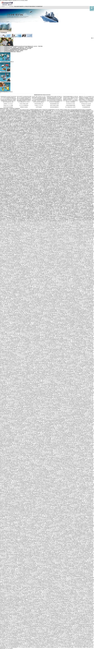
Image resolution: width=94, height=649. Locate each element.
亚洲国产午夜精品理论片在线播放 (33, 301)
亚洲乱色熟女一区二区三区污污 (12, 389)
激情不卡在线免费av (20, 276)
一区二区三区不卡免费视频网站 (48, 591)
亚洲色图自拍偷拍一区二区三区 (65, 536)
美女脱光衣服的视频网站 (6, 509)
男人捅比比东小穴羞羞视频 (88, 369)
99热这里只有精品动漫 (36, 266)
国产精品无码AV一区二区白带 (60, 636)
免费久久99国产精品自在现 (59, 230)
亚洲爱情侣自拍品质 (59, 474)
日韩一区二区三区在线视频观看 (82, 362)
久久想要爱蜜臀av (86, 231)
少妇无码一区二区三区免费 (72, 368)
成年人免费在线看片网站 (23, 505)
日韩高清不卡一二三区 (33, 443)
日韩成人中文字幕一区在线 (35, 243)
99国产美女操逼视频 (88, 611)
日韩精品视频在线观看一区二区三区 (76, 298)
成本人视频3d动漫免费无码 (58, 336)
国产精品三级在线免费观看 (74, 405)
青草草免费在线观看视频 (74, 310)
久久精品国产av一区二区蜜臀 (81, 345)
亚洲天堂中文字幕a (65, 521)
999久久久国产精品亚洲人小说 (7, 377)
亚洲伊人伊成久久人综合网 (58, 354)
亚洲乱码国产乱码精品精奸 (55, 502)
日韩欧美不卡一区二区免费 (33, 428)
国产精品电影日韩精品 (73, 466)
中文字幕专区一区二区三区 (8, 638)
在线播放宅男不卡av (5, 320)
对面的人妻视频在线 (81, 525)
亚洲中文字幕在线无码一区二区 (56, 640)
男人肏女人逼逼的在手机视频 (34, 481)
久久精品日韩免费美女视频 (41, 377)
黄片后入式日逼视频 (21, 376)
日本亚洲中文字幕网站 (81, 273)
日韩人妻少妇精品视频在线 (34, 411)
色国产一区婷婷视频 (13, 524)
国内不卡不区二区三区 (40, 506)
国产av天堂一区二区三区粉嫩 (24, 591)
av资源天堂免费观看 (67, 374)
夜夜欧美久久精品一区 (47, 387)
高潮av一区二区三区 (75, 462)
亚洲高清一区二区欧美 (16, 304)
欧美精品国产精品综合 (44, 310)
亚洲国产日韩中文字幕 (82, 255)
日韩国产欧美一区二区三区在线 (87, 253)
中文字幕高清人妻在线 (6, 566)
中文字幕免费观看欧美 (54, 567)
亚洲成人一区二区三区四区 (29, 300)
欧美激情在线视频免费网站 (12, 633)
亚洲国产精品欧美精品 (85, 618)
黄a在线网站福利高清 (15, 516)
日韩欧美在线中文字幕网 (39, 276)
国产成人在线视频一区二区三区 (37, 521)
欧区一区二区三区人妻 (70, 422)
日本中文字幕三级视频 (87, 285)
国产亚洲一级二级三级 (77, 464)
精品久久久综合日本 (80, 479)
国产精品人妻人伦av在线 (86, 103)
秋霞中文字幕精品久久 (28, 446)
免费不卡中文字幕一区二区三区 (62, 514)
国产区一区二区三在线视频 (28, 361)
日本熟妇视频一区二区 (43, 273)
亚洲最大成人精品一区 (37, 538)
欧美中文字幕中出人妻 (46, 225)
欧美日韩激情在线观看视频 (69, 321)
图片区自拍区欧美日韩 (8, 444)
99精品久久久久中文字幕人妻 (74, 316)
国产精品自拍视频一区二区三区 (44, 292)
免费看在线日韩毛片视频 (31, 339)
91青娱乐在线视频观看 (24, 598)
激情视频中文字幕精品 (53, 572)
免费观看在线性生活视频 (72, 533)
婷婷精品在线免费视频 (18, 479)
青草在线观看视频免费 (55, 445)
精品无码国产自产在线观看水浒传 (84, 528)
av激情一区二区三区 (19, 457)
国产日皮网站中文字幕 (20, 317)
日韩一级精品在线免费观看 (25, 273)
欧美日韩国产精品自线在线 (81, 284)
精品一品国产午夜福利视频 (44, 525)
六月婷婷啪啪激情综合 (24, 274)
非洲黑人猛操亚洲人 (53, 305)
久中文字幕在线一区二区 (43, 232)
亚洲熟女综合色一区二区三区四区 (77, 328)
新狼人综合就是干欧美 (62, 278)
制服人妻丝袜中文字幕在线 (5, 456)
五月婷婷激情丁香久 (46, 300)
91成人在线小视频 (72, 236)
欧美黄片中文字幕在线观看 (64, 287)
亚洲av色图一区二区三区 (72, 434)
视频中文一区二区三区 (4, 254)
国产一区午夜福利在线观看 (88, 500)
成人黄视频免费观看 (68, 265)
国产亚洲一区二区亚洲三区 (55, 433)
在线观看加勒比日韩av (54, 309)
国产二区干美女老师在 (28, 264)
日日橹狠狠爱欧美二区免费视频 (74, 530)
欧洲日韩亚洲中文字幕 (46, 605)
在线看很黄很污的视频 (15, 221)
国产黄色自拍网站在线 (37, 440)
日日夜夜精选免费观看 (6, 284)
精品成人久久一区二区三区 (64, 488)
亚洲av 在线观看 (59, 341)
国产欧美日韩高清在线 (34, 330)
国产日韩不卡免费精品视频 (30, 412)
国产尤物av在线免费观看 (63, 434)
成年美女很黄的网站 (77, 314)
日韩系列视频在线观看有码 (49, 447)
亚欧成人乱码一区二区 (73, 378)
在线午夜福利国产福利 (77, 474)
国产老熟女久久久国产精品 (86, 419)
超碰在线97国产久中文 (84, 462)
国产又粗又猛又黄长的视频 (59, 242)
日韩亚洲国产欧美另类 (75, 366)
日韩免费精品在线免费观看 (70, 373)
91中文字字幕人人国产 (59, 323)
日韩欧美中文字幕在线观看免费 (35, 298)
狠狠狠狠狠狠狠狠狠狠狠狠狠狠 (6, 445)
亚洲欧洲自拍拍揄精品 (74, 546)
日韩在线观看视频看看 (4, 360)
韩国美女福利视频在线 (88, 290)
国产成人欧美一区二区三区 (24, 236)
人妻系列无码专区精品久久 (9, 500)
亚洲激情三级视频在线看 (49, 421)
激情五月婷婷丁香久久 (29, 513)
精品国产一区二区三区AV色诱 (13, 426)
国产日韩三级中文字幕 (11, 244)
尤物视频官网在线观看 (74, 288)
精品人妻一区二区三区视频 (36, 250)
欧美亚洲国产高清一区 (84, 640)
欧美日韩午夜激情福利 (80, 612)
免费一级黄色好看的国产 (72, 620)
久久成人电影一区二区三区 (38, 632)
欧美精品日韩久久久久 (60, 561)
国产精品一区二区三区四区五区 (46, 312)
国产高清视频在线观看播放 (32, 394)
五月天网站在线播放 (20, 417)
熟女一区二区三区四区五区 (57, 452)
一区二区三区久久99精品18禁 (69, 338)
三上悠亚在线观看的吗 (44, 350)
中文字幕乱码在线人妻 (32, 242)
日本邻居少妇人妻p (42, 321)
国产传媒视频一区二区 (87, 464)
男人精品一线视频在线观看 (59, 630)
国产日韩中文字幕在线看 (38, 435)
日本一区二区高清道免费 (11, 647)
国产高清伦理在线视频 (15, 341)
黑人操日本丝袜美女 (58, 486)
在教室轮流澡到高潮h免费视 (72, 498)
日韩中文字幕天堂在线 (83, 555)
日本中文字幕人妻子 (46, 453)
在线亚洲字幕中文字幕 (12, 268)
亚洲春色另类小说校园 (58, 504)
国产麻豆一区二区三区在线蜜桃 (23, 261)
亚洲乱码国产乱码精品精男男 (53, 344)
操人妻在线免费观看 (44, 301)
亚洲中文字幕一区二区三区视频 (23, 256)
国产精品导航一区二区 (84, 492)
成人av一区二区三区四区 (47, 566)
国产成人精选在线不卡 (64, 385)
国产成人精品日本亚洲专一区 (27, 450)
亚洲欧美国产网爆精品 (4, 506)
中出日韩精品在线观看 (49, 647)
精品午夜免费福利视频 (27, 398)
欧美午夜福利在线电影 (40, 484)
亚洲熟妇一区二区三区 (24, 298)
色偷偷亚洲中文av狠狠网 (47, 249)
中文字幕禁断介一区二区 (54, 563)
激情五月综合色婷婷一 (5, 280)
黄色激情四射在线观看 (39, 486)
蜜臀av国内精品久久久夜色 (14, 606)
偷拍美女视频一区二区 (7, 567)
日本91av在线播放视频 (6, 290)
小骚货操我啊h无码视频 (14, 281)
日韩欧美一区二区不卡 (52, 498)
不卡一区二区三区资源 (88, 453)
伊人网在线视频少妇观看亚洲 (10, 373)
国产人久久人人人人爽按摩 (48, 382)
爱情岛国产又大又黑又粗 (7, 285)
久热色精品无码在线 (75, 640)
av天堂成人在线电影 (74, 359)
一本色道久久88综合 (59, 390)
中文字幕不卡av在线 (42, 428)
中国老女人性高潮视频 (68, 474)
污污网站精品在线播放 (87, 436)
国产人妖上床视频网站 (74, 508)
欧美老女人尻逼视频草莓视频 (69, 322)
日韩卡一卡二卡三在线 (84, 471)
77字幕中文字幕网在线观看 (35, 452)
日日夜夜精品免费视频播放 (23, 481)
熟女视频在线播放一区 (67, 347)
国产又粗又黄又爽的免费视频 (40, 393)
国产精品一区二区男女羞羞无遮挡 (83, 260)
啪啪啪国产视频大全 (46, 497)
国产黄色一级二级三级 (34, 273)
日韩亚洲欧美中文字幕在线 (45, 261)
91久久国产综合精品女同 (14, 430)
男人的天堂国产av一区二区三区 (83, 300)
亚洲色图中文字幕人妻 (31, 488)
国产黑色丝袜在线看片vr (12, 272)
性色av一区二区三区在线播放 (59, 280)
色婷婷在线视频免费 (68, 256)
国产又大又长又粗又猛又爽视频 (12, 252)
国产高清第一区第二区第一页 (39, 397)
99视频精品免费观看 (55, 615)
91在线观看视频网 (41, 459)
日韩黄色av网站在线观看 (61, 441)
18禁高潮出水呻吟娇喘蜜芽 (80, 422)
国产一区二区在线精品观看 (35, 322)
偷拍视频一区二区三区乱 (74, 449)
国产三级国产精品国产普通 (79, 440)
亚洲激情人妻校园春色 (46, 436)
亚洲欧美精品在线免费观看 (21, 301)
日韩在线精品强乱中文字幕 (49, 464)
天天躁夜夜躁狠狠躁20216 (78, 534)
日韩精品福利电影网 (18, 326)
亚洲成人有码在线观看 (79, 441)
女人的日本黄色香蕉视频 (78, 326)
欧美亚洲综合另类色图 (20, 508)
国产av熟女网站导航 (23, 484)
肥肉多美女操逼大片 (61, 266)
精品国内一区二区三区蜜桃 (42, 335)
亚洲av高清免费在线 (74, 264)
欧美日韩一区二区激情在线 (81, 562)
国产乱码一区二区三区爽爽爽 (42, 327)
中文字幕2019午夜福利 (52, 232)
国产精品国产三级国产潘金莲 (26, 275)
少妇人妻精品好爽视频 (51, 455)
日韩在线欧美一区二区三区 (55, 496)
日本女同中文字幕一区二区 (25, 313)
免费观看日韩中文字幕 (52, 317)
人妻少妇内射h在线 (87, 390)
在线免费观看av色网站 (82, 512)
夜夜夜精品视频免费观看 (21, 268)
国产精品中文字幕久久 (84, 473)
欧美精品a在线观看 (49, 393)
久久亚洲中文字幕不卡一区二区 (69, 612)
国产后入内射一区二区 (45, 358)
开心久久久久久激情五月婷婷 (70, 510)
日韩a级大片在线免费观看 (74, 521)
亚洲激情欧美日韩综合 (67, 412)
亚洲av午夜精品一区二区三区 (68, 251)
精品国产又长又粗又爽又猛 (83, 377)
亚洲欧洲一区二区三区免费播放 (15, 352)
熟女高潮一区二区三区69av (80, 221)
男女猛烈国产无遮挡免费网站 (41, 533)
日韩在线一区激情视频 (84, 287)
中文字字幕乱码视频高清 (53, 490)
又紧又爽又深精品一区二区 (71, 260)
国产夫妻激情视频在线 (47, 539)
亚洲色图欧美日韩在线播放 (57, 515)
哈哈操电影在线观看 (60, 265)
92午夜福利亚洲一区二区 (66, 495)
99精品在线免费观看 (50, 470)
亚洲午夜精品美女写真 (73, 512)
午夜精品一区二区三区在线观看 (84, 228)
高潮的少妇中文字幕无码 (15, 280)
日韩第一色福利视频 (7, 298)
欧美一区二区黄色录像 (68, 430)
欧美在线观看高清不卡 (55, 300)
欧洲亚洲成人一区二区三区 (53, 477)
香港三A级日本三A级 (68, 395)
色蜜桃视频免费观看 (72, 585)
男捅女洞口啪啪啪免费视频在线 (37, 622)
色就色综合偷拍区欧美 (34, 265)
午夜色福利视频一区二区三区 (35, 507)
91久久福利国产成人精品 (22, 635)
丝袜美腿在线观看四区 (71, 335)
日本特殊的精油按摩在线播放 (41, 561)
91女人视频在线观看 (20, 402)
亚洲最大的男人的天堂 (75, 529)
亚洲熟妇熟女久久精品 (26, 609)
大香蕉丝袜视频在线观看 (70, 105)
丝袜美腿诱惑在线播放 (59, 458)
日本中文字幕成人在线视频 (37, 280)
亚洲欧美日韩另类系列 (69, 266)
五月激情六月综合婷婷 (19, 464)
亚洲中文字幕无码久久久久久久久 (15, 381)
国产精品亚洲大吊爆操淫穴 (35, 425)
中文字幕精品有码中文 (16, 275)
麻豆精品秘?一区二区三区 (36, 326)
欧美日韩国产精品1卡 (13, 526)
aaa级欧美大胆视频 (79, 437)
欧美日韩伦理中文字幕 (65, 616)
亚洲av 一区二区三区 (89, 560)
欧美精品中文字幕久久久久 (13, 396)
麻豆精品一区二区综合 (56, 546)
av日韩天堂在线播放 (14, 484)
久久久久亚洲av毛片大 (12, 503)
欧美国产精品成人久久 (43, 584)
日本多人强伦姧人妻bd (24, 103)
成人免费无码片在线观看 (87, 527)
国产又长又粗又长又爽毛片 (35, 381)
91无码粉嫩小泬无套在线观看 (85, 400)
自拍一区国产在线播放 (66, 524)
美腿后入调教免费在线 (18, 390)
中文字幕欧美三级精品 (25, 596)
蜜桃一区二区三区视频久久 (76, 606)
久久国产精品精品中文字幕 (9, 545)
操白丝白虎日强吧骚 (88, 575)
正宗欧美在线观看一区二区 (80, 305)
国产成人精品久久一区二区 (82, 494)
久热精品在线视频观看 (7, 312)
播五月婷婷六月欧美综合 (81, 272)
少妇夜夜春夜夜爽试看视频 (48, 636)
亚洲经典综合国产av (14, 356)
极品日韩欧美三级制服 (7, 616)
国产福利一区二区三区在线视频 (83, 408)
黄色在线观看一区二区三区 (5, 227)
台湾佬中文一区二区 (14, 339)
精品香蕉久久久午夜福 (71, 603)
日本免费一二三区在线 (66, 361)
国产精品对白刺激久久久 (7, 313)
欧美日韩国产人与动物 (37, 418)
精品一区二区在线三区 (25, 429)
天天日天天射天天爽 (11, 264)
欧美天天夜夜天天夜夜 (54, 105)
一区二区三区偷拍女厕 (59, 308)
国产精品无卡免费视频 (27, 532)
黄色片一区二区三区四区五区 (45, 594)
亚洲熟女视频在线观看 (50, 517)
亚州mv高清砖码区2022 (5, 257)
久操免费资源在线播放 (68, 257)
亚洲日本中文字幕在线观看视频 (29, 561)
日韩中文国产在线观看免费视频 (58, 249)
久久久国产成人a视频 (42, 244)
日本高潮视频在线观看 (63, 601)
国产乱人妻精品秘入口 (34, 543)
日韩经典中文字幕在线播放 (49, 369)
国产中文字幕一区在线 (66, 366)
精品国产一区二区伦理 (13, 428)
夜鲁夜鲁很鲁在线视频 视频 (10, 498)
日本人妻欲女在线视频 (35, 289)
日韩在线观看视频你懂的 (57, 461)
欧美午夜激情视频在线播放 (24, 623)
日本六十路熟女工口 (67, 486)
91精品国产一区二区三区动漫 (87, 412)
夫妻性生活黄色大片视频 (13, 588)
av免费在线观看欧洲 (85, 407)
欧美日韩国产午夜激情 (4, 250)
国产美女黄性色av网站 (48, 226)
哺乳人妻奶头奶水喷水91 (70, 230)
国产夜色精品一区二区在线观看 (37, 239)
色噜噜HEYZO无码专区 (81, 465)
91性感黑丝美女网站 (57, 508)
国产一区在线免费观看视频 (34, 383)
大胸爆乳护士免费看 (79, 338)
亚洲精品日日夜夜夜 (24, 107)
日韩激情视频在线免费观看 (82, 526)
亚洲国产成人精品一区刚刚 (29, 442)
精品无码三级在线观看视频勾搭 (83, 622)
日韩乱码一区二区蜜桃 (82, 448)
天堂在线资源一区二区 (39, 290)
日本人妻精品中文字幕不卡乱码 (36, 501)
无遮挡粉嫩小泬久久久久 (14, 353)
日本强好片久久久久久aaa (18, 435)
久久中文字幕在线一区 (77, 635)
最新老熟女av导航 (6, 615)
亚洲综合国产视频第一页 (54, 310)
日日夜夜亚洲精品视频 (77, 527)
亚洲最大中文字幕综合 (89, 455)
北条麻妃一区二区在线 (54, 316)
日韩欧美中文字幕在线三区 (26, 328)
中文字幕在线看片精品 (8, 226)
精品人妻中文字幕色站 (32, 335)
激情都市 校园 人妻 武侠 (42, 368)
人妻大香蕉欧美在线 (75, 339)
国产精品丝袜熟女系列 (37, 479)
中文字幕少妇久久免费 (37, 405)
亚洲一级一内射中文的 (43, 344)
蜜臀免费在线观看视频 (54, 357)
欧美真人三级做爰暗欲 (10, 338)
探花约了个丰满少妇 (69, 293)
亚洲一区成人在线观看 (46, 440)
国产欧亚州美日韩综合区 (80, 644)
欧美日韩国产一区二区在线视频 (55, 481)
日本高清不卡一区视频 (78, 518)
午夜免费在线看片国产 (38, 520)
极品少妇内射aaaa (70, 262)
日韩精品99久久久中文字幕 (32, 646)
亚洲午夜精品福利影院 (85, 237)
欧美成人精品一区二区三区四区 (69, 437)
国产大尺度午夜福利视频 (22, 348)
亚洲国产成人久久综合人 (26, 336)
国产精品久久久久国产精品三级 (68, 501)
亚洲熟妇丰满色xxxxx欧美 (80, 386)
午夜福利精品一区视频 (16, 328)
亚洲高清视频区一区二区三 (38, 421)
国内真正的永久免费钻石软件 (37, 303)
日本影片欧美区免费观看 (64, 445)
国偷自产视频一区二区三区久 (31, 281)
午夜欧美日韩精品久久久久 (29, 486)
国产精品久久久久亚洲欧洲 (12, 496)
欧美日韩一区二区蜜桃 (35, 462)
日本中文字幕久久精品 (9, 569)
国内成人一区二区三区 (45, 309)
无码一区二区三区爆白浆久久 (43, 286)
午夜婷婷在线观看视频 (44, 353)
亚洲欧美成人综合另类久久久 (88, 540)
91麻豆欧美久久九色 (4, 279)
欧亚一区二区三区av (25, 248)
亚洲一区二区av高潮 (65, 569)
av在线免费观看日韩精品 (32, 252)
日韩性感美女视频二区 (89, 467)
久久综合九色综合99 (45, 328)
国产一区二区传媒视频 (20, 483)
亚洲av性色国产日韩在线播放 (46, 338)
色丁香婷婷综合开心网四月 (17, 398)
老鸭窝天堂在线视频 (71, 467)
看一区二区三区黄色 (17, 385)
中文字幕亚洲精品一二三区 (45, 615)
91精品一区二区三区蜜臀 (8, 390)
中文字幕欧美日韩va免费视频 (19, 453)
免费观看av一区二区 (65, 420)
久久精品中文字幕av (35, 562)
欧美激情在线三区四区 (23, 396)
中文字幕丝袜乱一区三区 (19, 545)
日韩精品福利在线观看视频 (49, 228)
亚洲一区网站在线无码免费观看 (69, 349)
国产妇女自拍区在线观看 (6, 521)
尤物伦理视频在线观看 (81, 532)
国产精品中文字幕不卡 (15, 512)
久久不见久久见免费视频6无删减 (78, 626)
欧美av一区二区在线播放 (72, 302)
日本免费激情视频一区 (86, 474)
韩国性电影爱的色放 (57, 226)
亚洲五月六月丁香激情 (69, 587)
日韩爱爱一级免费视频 (79, 327)
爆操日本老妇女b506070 (71, 428)
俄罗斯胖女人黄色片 (18, 466)
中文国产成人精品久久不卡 (66, 413)
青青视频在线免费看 (46, 502)
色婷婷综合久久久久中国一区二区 (6, 350)
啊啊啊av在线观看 (11, 460)
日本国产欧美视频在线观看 (76, 237)
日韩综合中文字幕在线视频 (81, 232)
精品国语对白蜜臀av (83, 310)
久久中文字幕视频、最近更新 (20, 525)
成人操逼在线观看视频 (47, 485)
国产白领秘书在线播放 (4, 588)
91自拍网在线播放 (74, 227)
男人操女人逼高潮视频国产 (63, 572)
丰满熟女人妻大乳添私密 (4, 601)
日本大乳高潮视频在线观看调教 (36, 430)
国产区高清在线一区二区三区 (57, 231)
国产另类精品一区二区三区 (39, 457)
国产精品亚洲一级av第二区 (77, 392)
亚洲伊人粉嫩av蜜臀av (33, 297)
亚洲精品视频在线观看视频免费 (70, 308)
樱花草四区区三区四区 (13, 394)
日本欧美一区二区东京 (32, 348)
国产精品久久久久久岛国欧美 (16, 293)
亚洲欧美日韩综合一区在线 (23, 528)
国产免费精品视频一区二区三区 (80, 543)
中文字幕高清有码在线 (4, 429)
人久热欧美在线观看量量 (79, 556)
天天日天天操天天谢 (39, 308)
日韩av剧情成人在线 (30, 514)
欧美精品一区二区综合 (42, 388)
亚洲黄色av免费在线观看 (66, 320)
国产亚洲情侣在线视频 (78, 231)
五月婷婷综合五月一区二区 (39, 590)
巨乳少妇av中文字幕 (44, 411)
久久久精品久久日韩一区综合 (51, 406)
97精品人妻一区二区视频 (8, 105)
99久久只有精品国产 (71, 284)
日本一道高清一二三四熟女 (31, 323)
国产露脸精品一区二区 (83, 297)
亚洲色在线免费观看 (41, 242)
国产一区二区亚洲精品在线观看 (11, 297)
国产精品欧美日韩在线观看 (53, 606)
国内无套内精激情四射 (59, 321)
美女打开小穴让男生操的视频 (20, 455)
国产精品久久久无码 (55, 601)
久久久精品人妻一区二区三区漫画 (86, 604)
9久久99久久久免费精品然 (71, 541)
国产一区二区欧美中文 (84, 388)
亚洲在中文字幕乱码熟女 (31, 533)
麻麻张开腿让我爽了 (72, 300)
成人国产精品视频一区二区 (65, 328)
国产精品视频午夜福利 (77, 336)
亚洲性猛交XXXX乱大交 (21, 514)
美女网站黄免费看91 (22, 570)
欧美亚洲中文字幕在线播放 (40, 238)
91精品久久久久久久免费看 (10, 409)
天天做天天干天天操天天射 (59, 579)
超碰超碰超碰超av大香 (72, 291)
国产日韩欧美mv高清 (33, 356)
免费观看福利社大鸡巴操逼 (32, 244)
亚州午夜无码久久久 (25, 292)
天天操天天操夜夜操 (65, 380)
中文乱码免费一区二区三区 (71, 493)
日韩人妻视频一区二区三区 (32, 389)
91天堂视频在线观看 (40, 267)
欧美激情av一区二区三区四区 (68, 290)
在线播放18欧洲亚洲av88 (24, 269)
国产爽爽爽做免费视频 (34, 325)
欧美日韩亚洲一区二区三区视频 (85, 387)
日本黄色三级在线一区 (70, 233)
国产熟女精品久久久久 (68, 239)
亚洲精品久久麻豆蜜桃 (4, 237)
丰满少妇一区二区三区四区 (47, 479)
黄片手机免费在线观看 (70, 317)
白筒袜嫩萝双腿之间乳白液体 (39, 555)
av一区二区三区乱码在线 (29, 276)
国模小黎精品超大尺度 (66, 462)
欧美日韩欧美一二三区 (79, 290)
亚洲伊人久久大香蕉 (89, 510)
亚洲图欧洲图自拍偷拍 (6, 546)
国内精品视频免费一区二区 (70, 252)
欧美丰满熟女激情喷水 (33, 221)
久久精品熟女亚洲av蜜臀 (26, 416)
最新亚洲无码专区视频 (63, 297)
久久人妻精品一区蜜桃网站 (37, 611)
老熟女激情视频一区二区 (45, 240)
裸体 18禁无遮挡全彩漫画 (50, 332)
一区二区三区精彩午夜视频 (16, 248)
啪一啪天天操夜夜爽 (35, 477)
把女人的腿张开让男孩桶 (61, 576)
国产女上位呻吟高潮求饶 (41, 489)
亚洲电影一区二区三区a (8, 103)
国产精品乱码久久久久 (11, 276)
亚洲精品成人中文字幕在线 (64, 240)
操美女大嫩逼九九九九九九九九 (33, 285)
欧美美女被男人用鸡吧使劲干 (42, 254)
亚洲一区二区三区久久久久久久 (68, 241)
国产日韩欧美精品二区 (80, 236)
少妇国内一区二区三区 (63, 274)
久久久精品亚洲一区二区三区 (22, 449)
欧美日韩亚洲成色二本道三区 (30, 386)
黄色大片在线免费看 (72, 274)
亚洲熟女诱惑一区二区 (89, 600)
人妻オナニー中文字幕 (17, 568)
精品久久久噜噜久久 (73, 337)
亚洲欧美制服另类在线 (60, 373)
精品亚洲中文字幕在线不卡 (84, 558)
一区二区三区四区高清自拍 (62, 284)
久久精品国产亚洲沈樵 (54, 292)
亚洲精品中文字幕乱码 (43, 265)
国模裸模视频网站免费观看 (57, 349)
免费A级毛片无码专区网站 (54, 297)
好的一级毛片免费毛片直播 (33, 396)
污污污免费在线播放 (87, 326)
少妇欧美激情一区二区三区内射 (44, 248)
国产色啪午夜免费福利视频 (71, 408)
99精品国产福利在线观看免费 (44, 330)
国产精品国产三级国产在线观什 (40, 376)
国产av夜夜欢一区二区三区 (52, 278)
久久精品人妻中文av (37, 495)
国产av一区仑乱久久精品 (51, 645)
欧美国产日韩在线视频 (25, 325)
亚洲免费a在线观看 (63, 327)
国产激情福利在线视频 (17, 243)
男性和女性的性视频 (13, 519)
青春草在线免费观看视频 (71, 232)
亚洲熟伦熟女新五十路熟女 (48, 280)
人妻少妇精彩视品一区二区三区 (77, 289)
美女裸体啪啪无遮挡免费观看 (47, 384)
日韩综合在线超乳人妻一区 (85, 529)
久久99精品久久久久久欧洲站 (30, 458)
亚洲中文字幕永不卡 (33, 459)
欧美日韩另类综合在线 (71, 615)
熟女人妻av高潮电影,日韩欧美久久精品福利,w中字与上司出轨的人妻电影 (14, 0)
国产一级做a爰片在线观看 (48, 522)
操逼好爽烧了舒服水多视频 (37, 229)
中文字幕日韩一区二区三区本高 (77, 357)
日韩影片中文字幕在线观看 (59, 276)
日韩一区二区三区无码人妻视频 (26, 280)
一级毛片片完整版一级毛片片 (8, 311)
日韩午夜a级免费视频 (68, 336)
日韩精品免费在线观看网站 (35, 426)
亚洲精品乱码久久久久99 (64, 310)
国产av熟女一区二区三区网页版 (44, 366)
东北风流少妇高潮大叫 (73, 375)
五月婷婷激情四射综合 (62, 617)
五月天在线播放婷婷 (81, 503)
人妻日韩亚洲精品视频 (21, 581)
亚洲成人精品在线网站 (10, 386)
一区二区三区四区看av (75, 334)
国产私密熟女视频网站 (82, 489)
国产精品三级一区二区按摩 (88, 374)
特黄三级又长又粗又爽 (29, 563)
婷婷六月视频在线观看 (80, 510)
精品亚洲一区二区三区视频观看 (51, 634)
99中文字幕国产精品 (35, 251)
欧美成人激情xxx (33, 267)
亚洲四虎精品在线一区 (67, 269)
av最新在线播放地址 (90, 272)
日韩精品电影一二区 (4, 332)
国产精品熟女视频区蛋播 (79, 315)
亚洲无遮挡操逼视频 (68, 249)
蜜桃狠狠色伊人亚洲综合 (57, 566)
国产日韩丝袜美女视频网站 (66, 502)
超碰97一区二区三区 (62, 575)
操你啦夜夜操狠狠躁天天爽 (50, 397)
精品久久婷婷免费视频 (78, 384)
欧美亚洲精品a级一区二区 (27, 539)
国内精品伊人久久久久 (21, 392)
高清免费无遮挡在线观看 (31, 371)
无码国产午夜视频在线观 (14, 327)
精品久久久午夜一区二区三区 (61, 364)
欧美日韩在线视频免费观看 (87, 515)
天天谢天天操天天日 (28, 359)
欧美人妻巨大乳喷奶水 (66, 554)
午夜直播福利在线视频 (19, 542)
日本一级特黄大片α (85, 433)
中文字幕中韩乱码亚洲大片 (40, 641)
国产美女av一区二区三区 (4, 321)
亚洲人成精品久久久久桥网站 (18, 602)
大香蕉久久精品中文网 (70, 576)
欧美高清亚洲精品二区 (39, 103)
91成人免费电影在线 (23, 389)
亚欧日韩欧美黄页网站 (49, 459)
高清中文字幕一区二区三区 (88, 483)
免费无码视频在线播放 (32, 434)
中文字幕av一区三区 (25, 493)
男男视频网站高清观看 (24, 509)
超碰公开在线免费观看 (52, 408)
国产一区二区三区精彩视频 (74, 388)
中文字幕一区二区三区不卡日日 (59, 277)
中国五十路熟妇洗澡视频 (45, 263)
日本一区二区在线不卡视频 (77, 226)
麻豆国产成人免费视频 (82, 244)
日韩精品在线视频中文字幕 (59, 293)
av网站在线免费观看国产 (26, 424)
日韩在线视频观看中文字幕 (49, 442)
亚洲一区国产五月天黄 (39, 503)
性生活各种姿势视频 (6, 624)
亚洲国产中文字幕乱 (63, 448)
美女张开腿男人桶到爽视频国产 (22, 383)
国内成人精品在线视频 (89, 608)
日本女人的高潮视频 (26, 288)
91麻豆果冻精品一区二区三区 (61, 629)
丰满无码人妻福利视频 (72, 545)
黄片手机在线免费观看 (27, 611)
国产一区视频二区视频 (55, 227)
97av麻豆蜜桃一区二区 (42, 252)
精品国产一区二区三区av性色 (64, 417)
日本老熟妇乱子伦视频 (88, 363)
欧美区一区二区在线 (78, 515)
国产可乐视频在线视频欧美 (62, 381)
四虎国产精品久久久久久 (10, 371)
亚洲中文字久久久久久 (11, 420)
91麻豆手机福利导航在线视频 (72, 261)
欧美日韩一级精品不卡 (47, 229)
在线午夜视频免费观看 (37, 466)
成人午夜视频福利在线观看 (13, 471)
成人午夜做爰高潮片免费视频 (84, 288)
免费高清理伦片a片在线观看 (12, 286)
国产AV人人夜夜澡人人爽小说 (49, 373)
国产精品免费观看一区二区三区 (40, 410)
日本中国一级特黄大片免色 (29, 457)
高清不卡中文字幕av (41, 257)
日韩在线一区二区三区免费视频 (68, 592)
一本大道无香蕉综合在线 (60, 386)
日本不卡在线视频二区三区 (35, 255)
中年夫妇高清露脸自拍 (48, 524)
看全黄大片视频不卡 (8, 228)
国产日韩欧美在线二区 (74, 558)
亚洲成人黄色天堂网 (61, 394)
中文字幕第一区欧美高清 (11, 359)
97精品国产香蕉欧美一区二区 (12, 310)
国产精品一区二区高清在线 (77, 444)
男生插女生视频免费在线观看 (80, 233)
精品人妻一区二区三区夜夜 (17, 467)
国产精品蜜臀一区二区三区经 (38, 616)
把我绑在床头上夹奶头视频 (17, 228)
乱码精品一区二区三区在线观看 (36, 387)
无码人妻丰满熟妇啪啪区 (48, 245)
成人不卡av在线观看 (64, 532)
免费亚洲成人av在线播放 (69, 315)
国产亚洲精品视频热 (24, 366)
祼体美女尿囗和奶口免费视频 (57, 338)
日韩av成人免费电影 (64, 581)
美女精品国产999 (22, 281)
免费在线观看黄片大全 (56, 407)
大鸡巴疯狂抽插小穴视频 (37, 275)
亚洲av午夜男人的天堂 (65, 546)
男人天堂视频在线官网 (18, 423)
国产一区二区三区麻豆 (67, 625)
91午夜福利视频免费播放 (52, 505)
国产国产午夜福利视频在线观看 (38, 336)
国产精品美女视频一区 (49, 268)
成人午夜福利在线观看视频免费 (63, 267)
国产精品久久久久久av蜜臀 (86, 468)
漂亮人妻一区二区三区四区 (70, 221)
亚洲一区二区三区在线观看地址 (75, 372)
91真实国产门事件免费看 (79, 262)
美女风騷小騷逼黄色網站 (31, 633)
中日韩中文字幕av (57, 450)
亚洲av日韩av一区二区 (27, 249)
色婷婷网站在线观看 (34, 321)
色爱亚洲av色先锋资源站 (13, 468)
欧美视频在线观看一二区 (68, 340)
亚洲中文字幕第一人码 (62, 353)
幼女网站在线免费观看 (50, 257)
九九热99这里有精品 (45, 359)
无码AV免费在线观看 (76, 513)
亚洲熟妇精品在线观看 (17, 265)
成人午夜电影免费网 (73, 296)
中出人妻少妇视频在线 (65, 263)
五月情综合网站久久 (13, 581)
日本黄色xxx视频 (28, 508)
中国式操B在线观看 (77, 419)
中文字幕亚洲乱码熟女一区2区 (79, 398)
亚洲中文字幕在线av (75, 517)
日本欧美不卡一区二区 (34, 572)
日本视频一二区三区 (85, 482)
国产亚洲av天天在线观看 (76, 243)
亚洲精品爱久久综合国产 (36, 448)
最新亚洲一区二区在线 (77, 482)
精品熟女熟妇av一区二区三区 (35, 497)
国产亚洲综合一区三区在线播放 (10, 548)
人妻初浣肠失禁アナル (40, 272)
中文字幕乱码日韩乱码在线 (21, 324)
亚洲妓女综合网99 (19, 418)
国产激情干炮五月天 (19, 260)
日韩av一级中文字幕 (26, 265)
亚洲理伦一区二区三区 (32, 278)
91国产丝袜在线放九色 (8, 302)
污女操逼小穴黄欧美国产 (16, 586)
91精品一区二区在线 (45, 266)
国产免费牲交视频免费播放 (47, 430)
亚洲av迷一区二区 (46, 398)
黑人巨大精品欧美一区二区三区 (15, 622)
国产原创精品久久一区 (19, 397)
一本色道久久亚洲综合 (89, 266)
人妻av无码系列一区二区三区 (22, 560)
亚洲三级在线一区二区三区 (7, 568)
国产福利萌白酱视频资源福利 (25, 448)
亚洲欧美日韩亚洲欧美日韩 (19, 233)
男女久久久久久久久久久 (69, 586)
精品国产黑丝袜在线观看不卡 (47, 504)
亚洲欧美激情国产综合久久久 (56, 313)
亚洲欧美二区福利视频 (25, 372)
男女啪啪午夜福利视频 (80, 506)
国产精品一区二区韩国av (28, 260)
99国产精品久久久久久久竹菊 (34, 310)
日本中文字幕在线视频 (6, 336)
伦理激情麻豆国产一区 (75, 473)
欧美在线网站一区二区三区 (21, 224)
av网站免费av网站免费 (41, 262)
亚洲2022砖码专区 (51, 256)
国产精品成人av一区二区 (74, 250)
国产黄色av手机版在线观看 (56, 400)
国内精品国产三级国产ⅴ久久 (16, 456)
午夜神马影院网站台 (37, 575)
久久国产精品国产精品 (42, 621)
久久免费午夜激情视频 (67, 383)
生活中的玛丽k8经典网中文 (37, 612)
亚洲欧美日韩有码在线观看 (38, 482)
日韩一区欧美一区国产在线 (84, 497)
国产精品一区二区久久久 (25, 253)
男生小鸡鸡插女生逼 (14, 587)
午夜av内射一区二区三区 (4, 281)
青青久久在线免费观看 (58, 421)
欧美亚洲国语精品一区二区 (73, 297)
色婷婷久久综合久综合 (18, 358)
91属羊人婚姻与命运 (6, 645)
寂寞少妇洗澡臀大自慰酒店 (26, 320)
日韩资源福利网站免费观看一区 (50, 267)
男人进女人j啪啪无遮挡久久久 (12, 570)
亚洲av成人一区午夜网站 (12, 277)
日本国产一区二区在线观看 (19, 563)
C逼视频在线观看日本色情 (34, 357)
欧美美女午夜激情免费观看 (33, 516)
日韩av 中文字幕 (3, 329)
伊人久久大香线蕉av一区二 (62, 585)
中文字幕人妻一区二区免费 (79, 458)
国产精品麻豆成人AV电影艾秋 (25, 579)
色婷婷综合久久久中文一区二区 (56, 359)
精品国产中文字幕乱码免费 (21, 592)
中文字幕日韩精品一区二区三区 (84, 267)
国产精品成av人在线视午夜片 (67, 580)
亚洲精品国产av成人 (17, 349)
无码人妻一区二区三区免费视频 (7, 423)
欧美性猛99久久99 (30, 268)
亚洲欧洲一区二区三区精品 (69, 409)
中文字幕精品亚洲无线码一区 (26, 473)
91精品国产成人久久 (65, 375)
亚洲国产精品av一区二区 (83, 292)
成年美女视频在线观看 (44, 558)
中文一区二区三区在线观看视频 (26, 237)
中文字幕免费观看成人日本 (7, 243)
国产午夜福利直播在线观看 (52, 388)
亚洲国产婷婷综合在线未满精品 (78, 432)
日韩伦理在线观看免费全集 (19, 421)
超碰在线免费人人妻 (28, 229)
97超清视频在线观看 (51, 233)
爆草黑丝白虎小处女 (58, 483)
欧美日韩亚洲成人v (21, 506)
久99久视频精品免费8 (66, 456)
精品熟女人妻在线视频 (54, 325)
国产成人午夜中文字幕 (16, 433)
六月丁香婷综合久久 (71, 350)
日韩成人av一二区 (34, 230)
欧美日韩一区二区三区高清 (44, 236)
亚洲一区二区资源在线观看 (78, 256)
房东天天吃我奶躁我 (87, 251)
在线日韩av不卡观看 (43, 284)
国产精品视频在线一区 (19, 241)
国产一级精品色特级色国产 (14, 250)
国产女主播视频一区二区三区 (87, 336)
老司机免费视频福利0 (33, 528)
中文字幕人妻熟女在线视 (55, 334)
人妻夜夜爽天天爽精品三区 (77, 354)
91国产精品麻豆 (39, 107)
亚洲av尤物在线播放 (85, 372)
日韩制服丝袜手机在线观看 (69, 323)
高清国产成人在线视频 (35, 380)
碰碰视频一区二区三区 (15, 273)
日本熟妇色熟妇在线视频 (9, 361)
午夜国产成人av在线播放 (34, 236)
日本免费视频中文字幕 (80, 423)
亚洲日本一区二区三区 (10, 388)
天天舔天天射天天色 (35, 370)
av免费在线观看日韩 (5, 519)
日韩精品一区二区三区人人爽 (9, 224)
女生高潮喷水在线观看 (66, 382)
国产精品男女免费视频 (35, 609)
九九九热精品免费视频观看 (83, 568)
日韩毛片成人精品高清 (71, 281)
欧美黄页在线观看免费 (4, 605)
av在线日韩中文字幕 (88, 276)
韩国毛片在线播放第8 (48, 361)
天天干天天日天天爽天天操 (42, 278)
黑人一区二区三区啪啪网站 (61, 603)
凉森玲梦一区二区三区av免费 (47, 320)
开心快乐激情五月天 (7, 221)
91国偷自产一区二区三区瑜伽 (22, 364)
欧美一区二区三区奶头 (39, 464)
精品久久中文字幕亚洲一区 (78, 304)
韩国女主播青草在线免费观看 (17, 561)
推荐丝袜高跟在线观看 (36, 546)
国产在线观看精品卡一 (6, 322)
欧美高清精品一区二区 (71, 506)
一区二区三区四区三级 (7, 344)
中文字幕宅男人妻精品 (19, 362)
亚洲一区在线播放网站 (81, 346)
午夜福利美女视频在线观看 (65, 227)
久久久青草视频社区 (62, 548)
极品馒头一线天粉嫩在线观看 (53, 633)
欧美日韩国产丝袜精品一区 (78, 351)
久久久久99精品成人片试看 (14, 237)
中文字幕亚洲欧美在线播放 (12, 505)
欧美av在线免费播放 (79, 285)
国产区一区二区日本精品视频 (42, 434)
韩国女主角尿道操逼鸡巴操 (71, 273)
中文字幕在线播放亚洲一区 (87, 621)
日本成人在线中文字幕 (44, 296)
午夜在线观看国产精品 (48, 277)
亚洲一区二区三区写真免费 (67, 326)
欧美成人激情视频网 (19, 460)
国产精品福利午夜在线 (37, 329)
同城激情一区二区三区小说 (23, 299)
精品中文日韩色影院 (22, 494)
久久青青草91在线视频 (48, 354)
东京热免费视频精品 (29, 453)
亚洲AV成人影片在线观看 (34, 558)
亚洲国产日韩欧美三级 (17, 245)
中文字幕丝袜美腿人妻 (63, 646)
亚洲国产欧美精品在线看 (22, 238)
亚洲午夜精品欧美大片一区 (72, 244)
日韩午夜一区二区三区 (57, 524)
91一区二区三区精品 (41, 356)
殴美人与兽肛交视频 (86, 263)
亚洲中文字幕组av (28, 564)
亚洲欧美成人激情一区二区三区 (46, 347)
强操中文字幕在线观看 (51, 302)
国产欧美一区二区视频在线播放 (36, 231)
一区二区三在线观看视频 (79, 455)
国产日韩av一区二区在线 (70, 608)
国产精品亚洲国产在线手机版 (31, 621)
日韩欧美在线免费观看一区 (62, 593)
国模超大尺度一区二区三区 (6, 398)
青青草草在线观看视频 (60, 256)
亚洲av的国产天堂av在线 (56, 351)
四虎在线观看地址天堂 (39, 224)
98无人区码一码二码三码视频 (45, 462)
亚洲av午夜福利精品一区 (12, 261)
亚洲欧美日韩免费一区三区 (69, 276)
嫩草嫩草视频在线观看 (78, 251)
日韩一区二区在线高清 (25, 257)
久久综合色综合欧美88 (34, 344)
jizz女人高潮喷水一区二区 (87, 293)
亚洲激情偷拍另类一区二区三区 (17, 634)
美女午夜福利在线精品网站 (5, 356)
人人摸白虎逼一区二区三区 (22, 434)
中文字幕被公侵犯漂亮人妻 (35, 291)
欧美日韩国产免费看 (32, 395)
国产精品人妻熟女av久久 (27, 228)
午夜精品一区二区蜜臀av (32, 517)
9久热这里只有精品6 (14, 528)
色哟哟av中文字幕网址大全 (26, 346)
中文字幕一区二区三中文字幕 (39, 417)
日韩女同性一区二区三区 (65, 289)
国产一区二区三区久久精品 (16, 336)
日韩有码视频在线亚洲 (87, 323)
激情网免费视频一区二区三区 (60, 410)
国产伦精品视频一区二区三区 (63, 598)
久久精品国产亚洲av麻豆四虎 (86, 513)
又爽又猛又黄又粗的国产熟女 (39, 365)
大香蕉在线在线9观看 (77, 293)
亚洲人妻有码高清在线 (37, 260)
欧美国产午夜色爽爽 (56, 485)
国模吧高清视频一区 (19, 590)
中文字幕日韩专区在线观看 (35, 378)
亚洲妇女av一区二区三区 (63, 614)
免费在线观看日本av (13, 589)
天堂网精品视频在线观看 (48, 527)
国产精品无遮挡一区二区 (53, 281)
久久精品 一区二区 (11, 482)
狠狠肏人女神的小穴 (82, 279)
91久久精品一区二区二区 (4, 337)
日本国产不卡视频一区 (50, 458)
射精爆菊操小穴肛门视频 (81, 447)
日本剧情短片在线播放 (31, 553)
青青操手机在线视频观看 (48, 424)
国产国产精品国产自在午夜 (9, 461)
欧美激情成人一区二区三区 (54, 449)
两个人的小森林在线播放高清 (87, 265)
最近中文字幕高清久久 (56, 639)
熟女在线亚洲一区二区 (85, 344)
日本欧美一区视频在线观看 (55, 507)
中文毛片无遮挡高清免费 (70, 242)
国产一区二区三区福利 (72, 633)
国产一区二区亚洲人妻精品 (73, 567)
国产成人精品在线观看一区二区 (34, 420)
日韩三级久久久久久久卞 (58, 239)
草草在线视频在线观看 (53, 575)
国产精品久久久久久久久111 (54, 581)
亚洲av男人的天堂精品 (79, 586)
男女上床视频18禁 (90, 359)
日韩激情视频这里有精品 (61, 273)
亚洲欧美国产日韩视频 (66, 605)
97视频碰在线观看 (21, 272)
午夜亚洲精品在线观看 (65, 264)
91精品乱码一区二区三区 (20, 388)
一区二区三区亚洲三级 (15, 298)
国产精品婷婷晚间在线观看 (17, 582)
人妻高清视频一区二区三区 (68, 231)
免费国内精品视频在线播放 (81, 332)
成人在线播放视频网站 (65, 435)
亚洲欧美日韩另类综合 (87, 245)
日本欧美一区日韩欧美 (28, 550)
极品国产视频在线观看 (20, 373)
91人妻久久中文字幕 (80, 350)
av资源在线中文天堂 (56, 418)
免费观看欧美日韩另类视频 (30, 340)
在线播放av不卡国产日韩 (48, 346)
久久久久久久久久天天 (62, 281)
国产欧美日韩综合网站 (40, 634)
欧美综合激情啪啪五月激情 (18, 536)
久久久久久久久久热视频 (87, 269)
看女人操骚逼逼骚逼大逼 (23, 242)
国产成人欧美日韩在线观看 (14, 625)
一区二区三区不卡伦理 (72, 551)
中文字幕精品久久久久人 (66, 407)
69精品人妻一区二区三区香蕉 (71, 377)
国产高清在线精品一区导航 (37, 578)
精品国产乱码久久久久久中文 (41, 233)
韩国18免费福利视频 (41, 394)
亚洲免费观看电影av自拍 (15, 257)
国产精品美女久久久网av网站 (59, 457)
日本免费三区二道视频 (89, 328)
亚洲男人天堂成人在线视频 (35, 445)
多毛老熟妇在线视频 (62, 261)
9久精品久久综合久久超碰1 (41, 617)
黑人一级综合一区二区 (64, 344)
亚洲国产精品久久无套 (28, 421)
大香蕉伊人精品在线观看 (46, 438)
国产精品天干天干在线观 (86, 496)
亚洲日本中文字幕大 (27, 490)
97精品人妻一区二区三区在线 (61, 332)
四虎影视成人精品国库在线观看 (43, 431)
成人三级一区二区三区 (75, 442)
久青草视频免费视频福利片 (18, 599)
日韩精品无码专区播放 (54, 288)
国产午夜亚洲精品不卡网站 (28, 466)
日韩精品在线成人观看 (21, 524)
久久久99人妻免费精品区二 (13, 291)
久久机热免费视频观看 (87, 230)
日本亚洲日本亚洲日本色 (51, 304)
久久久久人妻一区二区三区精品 (46, 416)
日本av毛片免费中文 (51, 621)
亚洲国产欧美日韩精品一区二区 (87, 605)
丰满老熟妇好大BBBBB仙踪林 (71, 537)
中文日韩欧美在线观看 (31, 308)
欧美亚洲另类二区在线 (85, 485)
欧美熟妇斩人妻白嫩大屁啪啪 (19, 556)
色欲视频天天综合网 (29, 317)
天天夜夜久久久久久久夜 (55, 549)
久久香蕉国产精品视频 (37, 545)
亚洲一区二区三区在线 (45, 627)
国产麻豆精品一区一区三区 (66, 529)
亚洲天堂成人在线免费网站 (55, 404)
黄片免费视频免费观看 (60, 356)
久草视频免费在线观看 (29, 373)
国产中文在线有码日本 (64, 250)
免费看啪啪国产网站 (82, 227)
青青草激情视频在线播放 (62, 498)
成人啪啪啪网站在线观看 (15, 305)
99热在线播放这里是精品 (80, 299)
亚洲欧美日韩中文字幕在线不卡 (73, 396)
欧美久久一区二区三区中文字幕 (58, 229)
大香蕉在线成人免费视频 (66, 436)
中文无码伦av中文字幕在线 (76, 407)
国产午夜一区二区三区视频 (50, 467)
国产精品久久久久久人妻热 (48, 520)
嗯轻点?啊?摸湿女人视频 (54, 516)
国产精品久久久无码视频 (36, 320)
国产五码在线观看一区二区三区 (34, 240)
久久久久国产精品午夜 (24, 613)
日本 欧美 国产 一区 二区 (25, 534)
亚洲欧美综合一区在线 (85, 519)
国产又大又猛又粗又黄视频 (75, 370)
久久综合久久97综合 (42, 341)
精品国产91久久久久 (28, 545)
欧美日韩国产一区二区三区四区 (26, 225)
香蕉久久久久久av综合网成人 (39, 629)
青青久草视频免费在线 (23, 227)
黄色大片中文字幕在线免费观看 (76, 329)
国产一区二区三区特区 (20, 647)
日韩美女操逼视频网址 (7, 473)
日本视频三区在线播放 (4, 387)
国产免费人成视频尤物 (80, 312)
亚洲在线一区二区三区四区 (72, 448)
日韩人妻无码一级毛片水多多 (61, 467)
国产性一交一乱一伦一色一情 (45, 452)
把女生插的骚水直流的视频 (38, 361)
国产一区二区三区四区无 (23, 240)
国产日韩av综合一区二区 (73, 255)
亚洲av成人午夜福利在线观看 (42, 339)
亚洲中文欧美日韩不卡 (53, 370)
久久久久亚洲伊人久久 (44, 370)
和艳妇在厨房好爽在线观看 (26, 504)
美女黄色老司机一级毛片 (38, 485)
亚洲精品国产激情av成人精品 (60, 376)
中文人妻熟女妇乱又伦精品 (44, 325)
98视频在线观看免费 (4, 614)
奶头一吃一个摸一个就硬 (33, 286)
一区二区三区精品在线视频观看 (85, 634)
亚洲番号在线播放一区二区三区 (9, 446)
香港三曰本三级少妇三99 (14, 591)
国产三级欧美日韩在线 (31, 645)
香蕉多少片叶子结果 (56, 529)
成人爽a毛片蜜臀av (16, 263)
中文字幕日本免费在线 (77, 249)
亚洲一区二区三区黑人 (69, 543)
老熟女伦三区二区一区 (43, 505)
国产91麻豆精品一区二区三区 (63, 388)
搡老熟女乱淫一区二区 (10, 401)
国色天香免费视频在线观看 (75, 253)
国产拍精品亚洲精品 (17, 432)
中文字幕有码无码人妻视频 (83, 480)
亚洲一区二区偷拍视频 (43, 287)
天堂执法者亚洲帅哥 (76, 431)
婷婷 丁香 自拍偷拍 (62, 377)
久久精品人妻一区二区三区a (33, 227)
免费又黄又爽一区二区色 (13, 348)
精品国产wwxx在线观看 (26, 316)
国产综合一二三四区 (86, 329)
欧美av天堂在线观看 (66, 504)
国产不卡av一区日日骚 (43, 364)
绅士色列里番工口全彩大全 (64, 449)
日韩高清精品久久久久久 (52, 585)
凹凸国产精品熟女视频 (77, 630)
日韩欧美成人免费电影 (20, 409)
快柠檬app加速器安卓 (47, 521)
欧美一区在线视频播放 (70, 324)
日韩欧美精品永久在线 (42, 389)
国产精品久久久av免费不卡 (64, 298)
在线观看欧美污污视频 (27, 303)
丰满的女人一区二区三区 (89, 458)
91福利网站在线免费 (72, 301)
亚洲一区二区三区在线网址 (37, 241)
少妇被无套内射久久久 (46, 405)
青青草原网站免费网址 (8, 600)
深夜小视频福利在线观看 (48, 241)
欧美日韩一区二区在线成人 (61, 478)
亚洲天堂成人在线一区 (45, 532)
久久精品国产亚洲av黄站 (85, 418)
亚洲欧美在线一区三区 (49, 542)
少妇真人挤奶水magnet (47, 540)
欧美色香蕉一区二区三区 (10, 229)
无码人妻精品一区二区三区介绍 (66, 431)
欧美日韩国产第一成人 (78, 245)
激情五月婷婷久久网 (83, 460)
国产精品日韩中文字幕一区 (57, 387)
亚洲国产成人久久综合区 (84, 469)
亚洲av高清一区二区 (27, 549)
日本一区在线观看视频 (18, 577)
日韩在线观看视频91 (38, 300)
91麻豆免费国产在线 (72, 348)
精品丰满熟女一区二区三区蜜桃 (83, 308)
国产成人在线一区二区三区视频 (70, 238)
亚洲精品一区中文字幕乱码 (27, 566)
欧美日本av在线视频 (12, 324)
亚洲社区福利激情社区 (28, 554)
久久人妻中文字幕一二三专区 (32, 279)
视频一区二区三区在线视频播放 (48, 260)
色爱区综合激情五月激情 (18, 300)
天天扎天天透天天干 (65, 555)
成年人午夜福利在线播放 (60, 509)
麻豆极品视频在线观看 (36, 454)
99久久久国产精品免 (80, 593)
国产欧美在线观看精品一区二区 (12, 400)
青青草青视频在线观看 (62, 279)
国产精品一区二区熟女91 (80, 553)
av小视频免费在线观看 (22, 488)
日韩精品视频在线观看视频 (62, 597)
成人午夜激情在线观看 (49, 395)
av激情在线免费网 (9, 462)
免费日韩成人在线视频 (81, 551)
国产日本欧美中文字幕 (17, 382)
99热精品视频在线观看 (47, 237)
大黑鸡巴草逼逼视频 (65, 225)
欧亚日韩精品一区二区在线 (74, 614)
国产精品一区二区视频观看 (62, 533)
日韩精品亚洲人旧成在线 (24, 267)
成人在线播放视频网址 (18, 369)
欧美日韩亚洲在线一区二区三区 (56, 275)
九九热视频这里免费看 (28, 329)
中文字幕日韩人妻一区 (28, 226)
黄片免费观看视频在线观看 (9, 441)
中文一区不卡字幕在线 (4, 267)
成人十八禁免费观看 (44, 498)
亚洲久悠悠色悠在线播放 (80, 322)
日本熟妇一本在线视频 (84, 478)
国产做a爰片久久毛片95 (46, 550)
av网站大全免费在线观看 (31, 541)
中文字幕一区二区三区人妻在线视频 (65, 635)
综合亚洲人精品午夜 (18, 401)
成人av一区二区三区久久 (34, 544)
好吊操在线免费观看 (30, 393)
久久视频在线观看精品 (4, 526)
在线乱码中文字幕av (27, 350)
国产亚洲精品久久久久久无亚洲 (16, 351)
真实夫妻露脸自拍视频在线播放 (65, 357)
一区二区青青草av (31, 238)
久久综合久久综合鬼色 (15, 278)
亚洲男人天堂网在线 (88, 522)
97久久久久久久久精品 (61, 285)
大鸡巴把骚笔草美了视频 (67, 393)
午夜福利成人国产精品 (42, 443)
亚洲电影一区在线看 (72, 601)
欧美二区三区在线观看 (69, 224)
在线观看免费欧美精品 (35, 491)
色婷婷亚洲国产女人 (21, 412)
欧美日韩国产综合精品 (19, 550)
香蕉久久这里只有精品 (4, 274)
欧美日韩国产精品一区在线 (43, 281)
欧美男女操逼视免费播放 (8, 107)
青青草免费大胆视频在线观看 (10, 345)
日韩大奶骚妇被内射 (63, 490)
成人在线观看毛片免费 (54, 236)
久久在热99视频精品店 (17, 399)
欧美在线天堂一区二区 (43, 299)
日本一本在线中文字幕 (6, 448)
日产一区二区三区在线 (15, 322)
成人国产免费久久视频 (63, 497)
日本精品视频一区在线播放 (77, 269)
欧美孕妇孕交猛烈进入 (12, 357)
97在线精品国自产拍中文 (25, 543)
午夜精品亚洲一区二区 (48, 336)
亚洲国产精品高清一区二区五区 (38, 342)
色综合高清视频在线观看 (14, 289)
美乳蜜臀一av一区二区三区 (7, 382)
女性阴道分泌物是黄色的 (29, 409)
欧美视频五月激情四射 (53, 296)
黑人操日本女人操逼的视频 (35, 433)
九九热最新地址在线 (51, 364)
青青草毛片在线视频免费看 (20, 510)
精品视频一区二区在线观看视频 (14, 330)
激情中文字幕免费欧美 (46, 538)
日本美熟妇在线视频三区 (43, 623)
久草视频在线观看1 (25, 567)
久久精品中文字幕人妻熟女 (54, 604)
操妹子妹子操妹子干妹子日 (56, 501)
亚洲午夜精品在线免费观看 (75, 352)
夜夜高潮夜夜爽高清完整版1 (70, 299)
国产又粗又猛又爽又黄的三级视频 (76, 438)
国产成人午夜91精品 (61, 304)
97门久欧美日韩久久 (68, 354)
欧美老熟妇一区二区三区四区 (79, 610)
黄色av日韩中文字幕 (17, 251)
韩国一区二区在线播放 (19, 229)
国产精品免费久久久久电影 (55, 495)
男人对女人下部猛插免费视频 (58, 430)
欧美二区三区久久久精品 (62, 335)
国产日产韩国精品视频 (59, 340)
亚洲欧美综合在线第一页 (46, 545)
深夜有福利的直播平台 (54, 446)
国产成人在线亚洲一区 (52, 541)
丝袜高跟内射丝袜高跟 (88, 593)
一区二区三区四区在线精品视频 (12, 238)
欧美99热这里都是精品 (50, 323)
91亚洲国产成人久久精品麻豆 (25, 284)
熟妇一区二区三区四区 (56, 264)
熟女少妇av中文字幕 (45, 575)
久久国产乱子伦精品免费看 (34, 299)
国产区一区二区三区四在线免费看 (86, 536)
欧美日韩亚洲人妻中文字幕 (35, 349)
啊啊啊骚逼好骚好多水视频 (14, 315)
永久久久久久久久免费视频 (14, 274)
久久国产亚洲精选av (56, 468)
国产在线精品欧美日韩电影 (24, 425)
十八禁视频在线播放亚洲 (17, 485)
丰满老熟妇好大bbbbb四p (50, 514)
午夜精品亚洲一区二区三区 (20, 262)
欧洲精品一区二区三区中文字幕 (56, 251)
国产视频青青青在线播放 (42, 585)
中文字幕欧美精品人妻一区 (81, 348)
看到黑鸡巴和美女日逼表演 (74, 645)
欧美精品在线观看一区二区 (6, 239)
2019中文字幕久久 (52, 266)
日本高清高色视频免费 (50, 556)
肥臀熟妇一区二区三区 (8, 325)
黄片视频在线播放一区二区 (24, 468)
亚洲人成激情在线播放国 (87, 277)
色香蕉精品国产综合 (69, 628)
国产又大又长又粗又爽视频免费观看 (49, 611)
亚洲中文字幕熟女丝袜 (87, 383)
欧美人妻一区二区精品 (75, 504)
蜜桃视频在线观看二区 (52, 301)
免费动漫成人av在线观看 (4, 430)
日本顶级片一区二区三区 (43, 572)
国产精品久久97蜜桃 (46, 385)
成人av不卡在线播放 (72, 330)
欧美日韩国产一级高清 (58, 393)
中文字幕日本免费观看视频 (46, 322)
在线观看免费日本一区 (34, 232)
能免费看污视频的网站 (63, 316)
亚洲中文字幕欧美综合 (21, 414)
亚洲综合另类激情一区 (68, 630)
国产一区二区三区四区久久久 (39, 409)
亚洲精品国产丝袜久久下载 (34, 639)
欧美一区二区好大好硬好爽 (50, 356)
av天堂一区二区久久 (18, 361)
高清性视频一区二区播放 (54, 274)
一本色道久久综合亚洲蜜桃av (58, 363)
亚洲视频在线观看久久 (71, 565)
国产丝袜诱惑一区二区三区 (17, 627)
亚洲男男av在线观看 (33, 327)
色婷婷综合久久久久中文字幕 (56, 440)
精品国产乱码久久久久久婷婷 (49, 308)
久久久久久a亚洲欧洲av (23, 105)
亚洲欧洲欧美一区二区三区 (53, 368)
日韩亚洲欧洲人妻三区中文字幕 (27, 332)
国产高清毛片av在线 (36, 416)
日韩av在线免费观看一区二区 (26, 266)
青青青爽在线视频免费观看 (61, 324)
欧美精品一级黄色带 (53, 454)
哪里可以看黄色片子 (55, 512)
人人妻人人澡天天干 (66, 387)
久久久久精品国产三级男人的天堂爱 (11, 242)
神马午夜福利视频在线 (65, 492)
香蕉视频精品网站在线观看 (19, 554)
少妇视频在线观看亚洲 (22, 496)
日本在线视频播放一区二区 (78, 229)
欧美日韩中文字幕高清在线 (10, 362)
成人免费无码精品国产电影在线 (44, 512)
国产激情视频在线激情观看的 (5, 538)
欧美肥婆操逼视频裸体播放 (70, 414)
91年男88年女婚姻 (86, 461)
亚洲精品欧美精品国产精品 (87, 486)
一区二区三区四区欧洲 (88, 338)
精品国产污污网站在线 (85, 325)
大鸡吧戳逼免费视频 (79, 230)
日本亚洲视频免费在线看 (55, 588)
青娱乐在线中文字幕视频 (72, 480)
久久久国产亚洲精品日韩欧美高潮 (85, 426)
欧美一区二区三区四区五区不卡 (84, 358)
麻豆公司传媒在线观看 (28, 277)
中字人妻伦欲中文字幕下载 (57, 269)
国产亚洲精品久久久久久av (57, 383)
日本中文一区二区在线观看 (86, 591)
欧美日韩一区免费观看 (86, 105)
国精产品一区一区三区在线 (68, 275)
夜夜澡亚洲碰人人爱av (5, 225)
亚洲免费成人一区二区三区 (18, 354)
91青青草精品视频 (59, 443)
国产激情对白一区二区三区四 (81, 601)
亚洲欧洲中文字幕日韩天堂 (88, 354)
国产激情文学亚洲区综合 (78, 390)
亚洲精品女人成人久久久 (45, 378)
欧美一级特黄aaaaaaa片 (13, 240)
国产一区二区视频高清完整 (41, 311)
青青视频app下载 (55, 448)
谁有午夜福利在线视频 (24, 327)
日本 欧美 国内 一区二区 (50, 506)
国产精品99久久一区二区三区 (23, 232)
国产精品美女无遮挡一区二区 (30, 431)
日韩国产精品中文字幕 (66, 483)
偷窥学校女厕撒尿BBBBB (87, 624)
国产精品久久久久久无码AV (40, 437)
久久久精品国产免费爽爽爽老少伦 (38, 422)
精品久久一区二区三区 (27, 351)
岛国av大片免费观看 (23, 341)
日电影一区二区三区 (46, 466)
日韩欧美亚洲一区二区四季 (59, 268)
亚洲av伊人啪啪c (79, 277)
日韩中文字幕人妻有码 (59, 447)
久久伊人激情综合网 (58, 412)
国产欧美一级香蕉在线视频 (82, 410)
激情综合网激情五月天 (70, 305)
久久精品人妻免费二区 (80, 484)
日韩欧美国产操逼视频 (7, 582)
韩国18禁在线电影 (73, 602)
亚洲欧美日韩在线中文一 (69, 522)
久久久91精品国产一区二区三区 (58, 322)
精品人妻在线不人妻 (18, 338)
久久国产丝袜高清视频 (13, 537)
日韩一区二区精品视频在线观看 (47, 423)
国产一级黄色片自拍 (54, 536)
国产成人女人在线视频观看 (25, 239)
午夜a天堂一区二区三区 (9, 578)
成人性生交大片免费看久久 (54, 431)
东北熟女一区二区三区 (69, 268)
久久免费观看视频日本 (23, 337)
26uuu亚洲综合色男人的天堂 (11, 639)
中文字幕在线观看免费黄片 (70, 479)
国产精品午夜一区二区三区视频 (68, 248)
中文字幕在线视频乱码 (51, 252)
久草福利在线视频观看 (58, 520)
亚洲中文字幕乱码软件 (82, 602)
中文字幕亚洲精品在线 (62, 232)
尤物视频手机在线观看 (74, 507)
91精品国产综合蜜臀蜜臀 (55, 263)
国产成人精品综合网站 (85, 554)
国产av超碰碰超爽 (20, 277)
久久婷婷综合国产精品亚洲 (82, 337)
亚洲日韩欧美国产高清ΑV (81, 238)
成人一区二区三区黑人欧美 (48, 239)
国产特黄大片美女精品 (23, 465)
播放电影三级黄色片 (17, 493)
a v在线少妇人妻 (54, 530)
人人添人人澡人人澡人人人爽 (57, 425)
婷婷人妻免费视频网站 (10, 406)
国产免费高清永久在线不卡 (77, 540)
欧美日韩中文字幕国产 (89, 313)
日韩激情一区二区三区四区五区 (65, 606)
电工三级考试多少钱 (90, 273)
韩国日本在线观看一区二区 (17, 303)
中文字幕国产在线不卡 (16, 477)
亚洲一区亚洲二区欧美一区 (48, 630)
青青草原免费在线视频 (56, 564)
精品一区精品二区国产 (17, 462)
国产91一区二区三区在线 (7, 365)
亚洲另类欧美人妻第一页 (88, 239)
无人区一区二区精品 (82, 264)
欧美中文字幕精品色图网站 (14, 384)
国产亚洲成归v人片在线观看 (44, 624)
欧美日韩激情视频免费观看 (52, 311)
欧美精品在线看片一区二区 (24, 426)
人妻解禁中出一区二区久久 (53, 279)
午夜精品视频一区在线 (72, 381)
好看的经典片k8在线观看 (78, 453)
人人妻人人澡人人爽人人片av (30, 233)
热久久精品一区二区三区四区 (87, 257)
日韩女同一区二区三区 (32, 254)
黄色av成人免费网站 (17, 325)
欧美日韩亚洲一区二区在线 (80, 303)
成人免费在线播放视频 (18, 632)
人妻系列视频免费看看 (59, 641)
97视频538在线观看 (17, 411)
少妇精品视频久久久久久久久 (32, 287)
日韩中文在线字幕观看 (53, 565)
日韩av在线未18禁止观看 (50, 600)
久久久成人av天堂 (84, 240)
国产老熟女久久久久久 (85, 243)
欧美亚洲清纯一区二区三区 (35, 596)
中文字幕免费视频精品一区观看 (35, 567)
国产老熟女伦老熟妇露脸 (60, 233)
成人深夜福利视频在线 (41, 323)
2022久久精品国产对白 (25, 349)
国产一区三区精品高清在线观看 (33, 593)
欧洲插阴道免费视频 (40, 340)
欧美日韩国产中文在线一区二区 (60, 228)
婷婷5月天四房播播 (35, 284)
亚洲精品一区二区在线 (44, 599)
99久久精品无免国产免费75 (38, 447)
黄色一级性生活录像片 (70, 402)
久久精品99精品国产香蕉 (37, 225)
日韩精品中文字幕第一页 (36, 549)
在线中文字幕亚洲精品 (88, 429)
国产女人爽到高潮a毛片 (65, 473)
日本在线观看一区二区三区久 (68, 515)
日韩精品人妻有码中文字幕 (71, 570)
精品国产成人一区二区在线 (5, 314)
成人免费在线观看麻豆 (25, 344)
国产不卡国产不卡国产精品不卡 (35, 274)
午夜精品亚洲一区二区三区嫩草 (58, 586)
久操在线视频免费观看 (88, 298)
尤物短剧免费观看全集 (28, 407)
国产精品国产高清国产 (39, 354)
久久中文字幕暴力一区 (26, 462)
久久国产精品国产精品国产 (72, 353)
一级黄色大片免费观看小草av (38, 352)
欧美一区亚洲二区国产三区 (5, 273)
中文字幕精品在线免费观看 (61, 623)
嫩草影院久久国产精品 (80, 428)
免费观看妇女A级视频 (84, 435)
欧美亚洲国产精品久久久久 (67, 444)
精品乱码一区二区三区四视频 (43, 404)
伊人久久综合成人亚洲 (30, 620)
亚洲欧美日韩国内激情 (30, 414)
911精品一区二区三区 (39, 105)
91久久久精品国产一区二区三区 (61, 480)
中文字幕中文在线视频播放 (40, 414)
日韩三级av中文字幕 (7, 346)
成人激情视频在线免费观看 (16, 290)
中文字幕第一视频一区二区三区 (37, 245)
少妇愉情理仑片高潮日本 (8, 363)
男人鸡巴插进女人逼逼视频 (11, 635)
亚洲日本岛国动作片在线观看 (38, 554)
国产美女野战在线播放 (57, 326)
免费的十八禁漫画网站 (27, 326)
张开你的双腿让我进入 (59, 374)
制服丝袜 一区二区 (57, 473)
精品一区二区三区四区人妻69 (61, 389)
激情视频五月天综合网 (47, 231)
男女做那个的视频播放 (57, 361)
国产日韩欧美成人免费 (4, 240)
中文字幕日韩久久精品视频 (76, 495)
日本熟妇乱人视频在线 (64, 418)
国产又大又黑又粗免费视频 (83, 302)
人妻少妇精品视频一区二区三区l (30, 311)
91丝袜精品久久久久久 (79, 276)
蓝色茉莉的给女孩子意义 (27, 577)
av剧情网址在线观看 (82, 364)
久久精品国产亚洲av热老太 (81, 565)
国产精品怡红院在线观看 (66, 450)
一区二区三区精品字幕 (42, 576)
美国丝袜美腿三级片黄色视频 (74, 531)
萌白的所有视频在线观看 (45, 375)
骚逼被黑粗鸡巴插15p (57, 245)
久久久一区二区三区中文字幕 (20, 333)
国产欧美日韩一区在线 (36, 532)
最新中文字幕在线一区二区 (21, 244)
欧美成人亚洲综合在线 (59, 257)
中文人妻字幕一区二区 (75, 382)
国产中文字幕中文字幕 (16, 544)
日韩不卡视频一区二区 (89, 278)
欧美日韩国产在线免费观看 (64, 292)
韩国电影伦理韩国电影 (47, 557)
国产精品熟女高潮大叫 (25, 445)
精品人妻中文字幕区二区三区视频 (87, 531)
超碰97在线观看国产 (30, 455)
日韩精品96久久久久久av (28, 375)
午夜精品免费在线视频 (82, 620)
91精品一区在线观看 (6, 248)
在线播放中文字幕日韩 (26, 521)
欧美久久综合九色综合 (24, 221)
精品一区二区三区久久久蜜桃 (27, 586)
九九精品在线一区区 (13, 376)
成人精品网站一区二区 (53, 426)
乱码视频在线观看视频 (12, 614)
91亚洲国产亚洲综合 (41, 509)
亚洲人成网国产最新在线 (23, 443)
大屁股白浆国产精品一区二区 (59, 578)
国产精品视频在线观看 (84, 334)
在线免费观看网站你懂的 (26, 622)
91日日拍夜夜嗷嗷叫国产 (24, 430)
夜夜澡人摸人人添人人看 (48, 303)
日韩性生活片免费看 (23, 315)
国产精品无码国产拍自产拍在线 (57, 432)
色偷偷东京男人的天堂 (49, 483)
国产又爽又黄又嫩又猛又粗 (10, 495)
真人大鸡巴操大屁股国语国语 (13, 380)
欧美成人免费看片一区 (10, 476)
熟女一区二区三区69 (58, 382)
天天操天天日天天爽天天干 (8, 358)
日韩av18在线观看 (15, 285)
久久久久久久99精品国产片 (44, 548)
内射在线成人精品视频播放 (14, 642)
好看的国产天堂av (60, 238)
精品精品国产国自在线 (36, 625)
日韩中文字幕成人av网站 (43, 221)
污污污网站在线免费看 (39, 608)
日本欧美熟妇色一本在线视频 (67, 574)
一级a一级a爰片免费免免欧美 (77, 642)
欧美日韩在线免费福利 (32, 449)
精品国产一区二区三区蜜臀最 (54, 289)
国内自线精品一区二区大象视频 (86, 538)
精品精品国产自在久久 (55, 255)
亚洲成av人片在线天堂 (16, 473)
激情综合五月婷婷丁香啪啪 (88, 226)
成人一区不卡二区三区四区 (22, 345)
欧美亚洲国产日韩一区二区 (70, 600)
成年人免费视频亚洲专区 (62, 333)
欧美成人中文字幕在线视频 (37, 237)
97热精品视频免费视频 (10, 440)
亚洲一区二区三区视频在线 (70, 579)
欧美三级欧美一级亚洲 (61, 422)
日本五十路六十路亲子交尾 (28, 479)
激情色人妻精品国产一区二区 (46, 269)
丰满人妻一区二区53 (69, 280)
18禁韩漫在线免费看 (71, 332)
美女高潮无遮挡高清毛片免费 (15, 320)
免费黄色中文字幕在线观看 (88, 393)
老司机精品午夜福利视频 (17, 249)
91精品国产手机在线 (90, 537)
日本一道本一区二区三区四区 (21, 334)
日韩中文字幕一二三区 (22, 517)
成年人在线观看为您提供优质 (53, 254)
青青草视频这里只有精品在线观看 (75, 401)
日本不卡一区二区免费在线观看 (68, 566)
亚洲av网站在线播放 (9, 453)
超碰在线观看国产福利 (5, 604)
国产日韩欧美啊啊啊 (60, 299)
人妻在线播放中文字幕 (68, 584)
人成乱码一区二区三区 (64, 337)
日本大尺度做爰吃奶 (52, 623)
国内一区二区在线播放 (27, 312)
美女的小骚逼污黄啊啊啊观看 (7, 233)
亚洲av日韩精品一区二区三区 (11, 470)
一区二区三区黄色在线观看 (14, 269)
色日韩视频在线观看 (22, 636)
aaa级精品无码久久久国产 (83, 254)
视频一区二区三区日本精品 (42, 386)
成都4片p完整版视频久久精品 (64, 288)
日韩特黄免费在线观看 (62, 368)
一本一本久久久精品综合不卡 (29, 406)
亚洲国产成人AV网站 (83, 396)
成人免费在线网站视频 (7, 255)
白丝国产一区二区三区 (59, 409)
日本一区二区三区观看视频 (17, 316)
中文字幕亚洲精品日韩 (89, 506)
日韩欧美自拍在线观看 (42, 304)
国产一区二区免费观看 (79, 575)
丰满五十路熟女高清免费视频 (7, 230)
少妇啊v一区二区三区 (75, 416)
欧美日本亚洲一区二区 (56, 243)
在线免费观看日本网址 (76, 502)
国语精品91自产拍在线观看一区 (75, 446)
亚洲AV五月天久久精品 (82, 375)
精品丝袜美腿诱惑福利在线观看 (31, 388)
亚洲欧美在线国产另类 (69, 459)
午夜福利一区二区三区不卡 (81, 335)
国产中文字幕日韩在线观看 (35, 314)
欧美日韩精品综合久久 (40, 494)
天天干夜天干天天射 (46, 275)
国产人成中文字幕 (89, 317)
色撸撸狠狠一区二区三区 (19, 441)
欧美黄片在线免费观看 (54, 624)
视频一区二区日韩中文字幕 (75, 519)
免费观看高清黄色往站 (40, 647)
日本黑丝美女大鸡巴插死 (45, 445)
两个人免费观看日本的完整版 (5, 296)
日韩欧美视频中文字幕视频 (33, 614)
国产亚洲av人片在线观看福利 (60, 260)
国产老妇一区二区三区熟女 (17, 312)
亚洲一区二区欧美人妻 (42, 642)
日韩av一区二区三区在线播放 (11, 256)
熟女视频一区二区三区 (69, 394)
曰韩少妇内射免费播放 (76, 347)
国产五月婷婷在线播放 (10, 326)
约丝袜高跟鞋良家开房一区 (21, 551)
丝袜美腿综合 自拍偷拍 (49, 242)
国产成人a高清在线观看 (60, 315)
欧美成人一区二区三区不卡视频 (60, 342)
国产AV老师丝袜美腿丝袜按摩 (28, 293)
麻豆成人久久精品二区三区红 (39, 467)
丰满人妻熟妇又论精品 (11, 301)
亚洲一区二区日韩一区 (54, 528)
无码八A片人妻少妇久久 (57, 329)
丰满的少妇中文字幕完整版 (55, 618)
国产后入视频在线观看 (26, 404)
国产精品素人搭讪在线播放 (56, 248)
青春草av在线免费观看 (11, 329)
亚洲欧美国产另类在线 (28, 402)
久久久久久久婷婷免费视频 (46, 564)
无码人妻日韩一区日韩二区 (35, 261)
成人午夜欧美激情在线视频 (79, 313)
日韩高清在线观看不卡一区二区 (33, 525)
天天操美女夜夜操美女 (6, 424)
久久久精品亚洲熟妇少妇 (49, 224)
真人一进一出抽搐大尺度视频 (27, 410)
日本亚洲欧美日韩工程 (14, 425)
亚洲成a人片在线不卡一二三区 (75, 468)
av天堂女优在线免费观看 (43, 396)
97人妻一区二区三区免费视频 (58, 312)
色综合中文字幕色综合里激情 (29, 354)
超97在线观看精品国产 (46, 250)
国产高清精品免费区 (28, 498)
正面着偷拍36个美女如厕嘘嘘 (74, 325)
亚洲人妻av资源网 (25, 302)
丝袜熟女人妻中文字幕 (8, 518)
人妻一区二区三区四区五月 (56, 436)
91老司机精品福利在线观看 (62, 301)
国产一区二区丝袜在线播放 (46, 552)
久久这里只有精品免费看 (44, 288)
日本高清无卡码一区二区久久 (67, 351)
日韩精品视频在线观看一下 (6, 292)
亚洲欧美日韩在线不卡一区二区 (55, 471)
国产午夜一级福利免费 (28, 440)
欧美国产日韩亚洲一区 (66, 237)
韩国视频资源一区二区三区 (18, 377)
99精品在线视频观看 (67, 542)
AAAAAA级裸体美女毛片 (85, 382)
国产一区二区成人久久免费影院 (64, 253)
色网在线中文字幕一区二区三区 (6, 532)
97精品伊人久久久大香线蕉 (40, 551)
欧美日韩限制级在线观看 (78, 340)
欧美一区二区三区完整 (86, 413)
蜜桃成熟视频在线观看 (81, 397)
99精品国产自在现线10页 (62, 244)
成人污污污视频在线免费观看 (7, 554)
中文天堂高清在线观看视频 (54, 327)
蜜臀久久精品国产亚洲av (26, 251)
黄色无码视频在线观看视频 (13, 236)
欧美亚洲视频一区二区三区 (14, 267)
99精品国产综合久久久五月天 (52, 377)
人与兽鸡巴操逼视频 (57, 320)
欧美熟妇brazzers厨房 (40, 553)
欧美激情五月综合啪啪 (8, 354)
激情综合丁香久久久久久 (7, 544)
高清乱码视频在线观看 (73, 385)
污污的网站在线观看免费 (63, 291)
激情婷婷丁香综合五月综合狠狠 (7, 300)
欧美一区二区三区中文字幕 (9, 407)
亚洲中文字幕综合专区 (40, 478)
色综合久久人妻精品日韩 (13, 299)
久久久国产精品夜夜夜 (44, 544)
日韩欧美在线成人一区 (21, 503)
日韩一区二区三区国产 (9, 447)
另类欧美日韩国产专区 (78, 268)
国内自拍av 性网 (81, 429)
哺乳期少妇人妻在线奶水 (33, 548)
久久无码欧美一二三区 (19, 495)
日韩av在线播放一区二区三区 (37, 398)
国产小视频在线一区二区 (17, 609)
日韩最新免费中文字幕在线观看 (7, 385)
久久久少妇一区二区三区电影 (75, 240)
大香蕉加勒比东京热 (22, 394)
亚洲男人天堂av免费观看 (49, 374)
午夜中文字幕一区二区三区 (24, 626)
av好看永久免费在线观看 (16, 346)
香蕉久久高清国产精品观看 (46, 314)
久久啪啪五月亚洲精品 (70, 311)
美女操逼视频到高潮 (52, 265)
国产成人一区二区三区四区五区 (45, 515)
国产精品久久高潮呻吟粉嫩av (73, 563)
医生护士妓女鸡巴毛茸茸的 (51, 238)
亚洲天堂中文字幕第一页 (71, 638)
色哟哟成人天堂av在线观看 (28, 447)
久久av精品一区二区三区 (58, 542)
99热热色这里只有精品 (9, 610)
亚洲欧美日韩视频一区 (87, 340)
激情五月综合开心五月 (16, 344)
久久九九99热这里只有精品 (27, 382)
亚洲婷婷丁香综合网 (64, 255)
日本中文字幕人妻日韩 (50, 409)
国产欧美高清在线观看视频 (79, 266)
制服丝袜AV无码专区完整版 (41, 488)
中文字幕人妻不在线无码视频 (88, 280)
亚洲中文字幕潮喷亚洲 (13, 517)
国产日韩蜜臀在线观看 (55, 250)
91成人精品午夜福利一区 (50, 590)
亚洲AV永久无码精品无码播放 (23, 584)
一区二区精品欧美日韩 (45, 433)
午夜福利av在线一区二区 (70, 386)
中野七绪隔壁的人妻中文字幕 (15, 321)
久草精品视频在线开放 (17, 302)
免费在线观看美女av (34, 512)
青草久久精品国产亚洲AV (84, 250)
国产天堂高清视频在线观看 (55, 375)
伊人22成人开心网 (54, 261)
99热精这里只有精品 (69, 229)
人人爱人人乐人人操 (36, 460)
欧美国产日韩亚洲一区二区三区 (25, 529)
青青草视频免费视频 (81, 353)
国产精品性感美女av (74, 292)
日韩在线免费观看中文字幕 (53, 598)
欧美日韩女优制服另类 (45, 298)
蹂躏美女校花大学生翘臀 (74, 492)
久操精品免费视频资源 (8, 251)
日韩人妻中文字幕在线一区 (43, 256)
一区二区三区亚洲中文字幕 (37, 539)
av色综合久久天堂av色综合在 (63, 477)
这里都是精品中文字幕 (24, 492)
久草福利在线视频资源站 (15, 225)
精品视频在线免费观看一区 (7, 410)
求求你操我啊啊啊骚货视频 (53, 339)
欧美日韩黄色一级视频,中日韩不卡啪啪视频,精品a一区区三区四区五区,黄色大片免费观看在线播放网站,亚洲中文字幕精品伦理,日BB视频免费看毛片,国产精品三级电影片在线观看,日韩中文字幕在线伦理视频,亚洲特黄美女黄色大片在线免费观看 (45, 109)
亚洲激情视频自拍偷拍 (35, 519)
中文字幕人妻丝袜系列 (87, 392)
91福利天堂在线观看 (69, 304)
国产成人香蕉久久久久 (51, 561)
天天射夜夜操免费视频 (44, 426)
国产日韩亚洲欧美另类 (36, 351)
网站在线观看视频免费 (8, 432)
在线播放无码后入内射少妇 (44, 618)
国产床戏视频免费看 (33, 256)
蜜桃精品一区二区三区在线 (45, 313)
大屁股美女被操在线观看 (41, 371)
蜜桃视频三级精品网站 (45, 531)
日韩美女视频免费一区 (80, 349)
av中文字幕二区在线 (82, 466)
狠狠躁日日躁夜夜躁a (78, 280)
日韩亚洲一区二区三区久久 (49, 290)
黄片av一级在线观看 (34, 253)
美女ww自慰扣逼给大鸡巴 (16, 422)
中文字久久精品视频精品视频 (79, 459)
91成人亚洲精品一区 (84, 341)
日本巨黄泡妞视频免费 (23, 604)
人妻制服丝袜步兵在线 (7, 485)
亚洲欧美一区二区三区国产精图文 (59, 346)
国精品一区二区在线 (84, 370)
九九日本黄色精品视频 (89, 236)
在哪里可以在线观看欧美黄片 (7, 369)
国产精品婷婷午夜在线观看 (25, 231)
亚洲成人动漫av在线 (4, 459)
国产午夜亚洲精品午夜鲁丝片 (32, 635)
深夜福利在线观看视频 (19, 482)
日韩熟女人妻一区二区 (59, 369)
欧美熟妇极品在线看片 (11, 418)
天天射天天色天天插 (33, 509)
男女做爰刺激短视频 (47, 568)
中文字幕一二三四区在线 (80, 373)
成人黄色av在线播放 (16, 239)
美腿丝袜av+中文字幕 (57, 241)
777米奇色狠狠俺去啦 (22, 308)
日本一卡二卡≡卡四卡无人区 (70, 578)
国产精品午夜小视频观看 (23, 310)
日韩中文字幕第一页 (77, 496)
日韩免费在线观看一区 (86, 557)
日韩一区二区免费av (73, 599)
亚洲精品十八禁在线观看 (71, 272)
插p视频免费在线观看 (62, 396)
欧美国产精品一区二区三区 (55, 328)
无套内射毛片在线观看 (43, 279)
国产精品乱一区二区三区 (61, 317)
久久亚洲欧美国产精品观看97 (48, 450)
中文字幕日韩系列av (74, 360)
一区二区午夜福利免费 (34, 305)
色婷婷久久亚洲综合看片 (81, 545)
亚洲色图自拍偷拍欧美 (22, 541)
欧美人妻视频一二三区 (13, 254)
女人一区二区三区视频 (73, 225)
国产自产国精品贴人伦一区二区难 (53, 519)
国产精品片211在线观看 (40, 570)
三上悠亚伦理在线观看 (36, 401)
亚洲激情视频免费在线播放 (14, 231)
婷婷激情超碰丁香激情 (25, 255)
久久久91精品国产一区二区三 (60, 506)
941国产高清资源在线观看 (83, 296)
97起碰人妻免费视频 (18, 555)
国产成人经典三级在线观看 (26, 605)
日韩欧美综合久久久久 (33, 585)
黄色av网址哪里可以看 (54, 103)
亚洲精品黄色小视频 (33, 257)
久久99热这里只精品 (82, 359)
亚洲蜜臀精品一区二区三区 (48, 469)
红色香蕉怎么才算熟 (89, 428)
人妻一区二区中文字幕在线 (41, 412)
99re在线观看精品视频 (75, 524)
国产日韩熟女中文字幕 (27, 358)
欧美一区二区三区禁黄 (63, 309)
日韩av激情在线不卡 (54, 240)
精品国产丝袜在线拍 (66, 329)
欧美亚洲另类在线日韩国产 (10, 260)
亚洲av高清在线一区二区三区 (30, 262)
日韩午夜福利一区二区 (15, 284)
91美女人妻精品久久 (66, 286)
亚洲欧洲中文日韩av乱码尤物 (76, 320)
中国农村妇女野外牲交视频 (55, 360)
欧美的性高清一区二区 (31, 484)
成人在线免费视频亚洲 (78, 409)
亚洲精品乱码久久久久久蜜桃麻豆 (72, 478)
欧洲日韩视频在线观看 (16, 255)
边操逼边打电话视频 (5, 352)
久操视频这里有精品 (49, 602)
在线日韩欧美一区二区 (42, 465)
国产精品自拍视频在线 (76, 542)
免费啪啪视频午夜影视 (77, 275)
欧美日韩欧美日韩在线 (54, 589)
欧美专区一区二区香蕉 (81, 356)
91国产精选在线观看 (16, 253)
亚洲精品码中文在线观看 (78, 369)
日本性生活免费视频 (6, 603)
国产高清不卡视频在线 (4, 537)
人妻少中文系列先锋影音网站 (42, 449)
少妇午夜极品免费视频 (84, 550)
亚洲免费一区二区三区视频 (66, 226)
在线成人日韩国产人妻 (42, 253)
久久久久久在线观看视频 (81, 274)
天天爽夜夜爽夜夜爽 (48, 444)
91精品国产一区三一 (38, 432)
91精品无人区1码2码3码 (44, 289)
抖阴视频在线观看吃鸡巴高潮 (46, 363)
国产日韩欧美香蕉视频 (21, 393)
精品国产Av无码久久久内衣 (14, 492)
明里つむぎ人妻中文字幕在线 (47, 326)
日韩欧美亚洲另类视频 (8, 349)
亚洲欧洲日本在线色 (46, 574)
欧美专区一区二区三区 (66, 442)
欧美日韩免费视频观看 (89, 525)
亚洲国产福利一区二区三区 (13, 443)
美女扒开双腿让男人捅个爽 (26, 557)
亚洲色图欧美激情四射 (28, 405)
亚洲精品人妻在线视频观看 (68, 371)
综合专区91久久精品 (14, 227)
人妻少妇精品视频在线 (47, 264)
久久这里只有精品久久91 (79, 522)
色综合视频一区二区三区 (31, 478)
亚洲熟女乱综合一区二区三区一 (80, 248)
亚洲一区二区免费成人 (24, 360)
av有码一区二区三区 (45, 446)
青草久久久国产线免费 (73, 609)
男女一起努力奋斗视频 (46, 432)
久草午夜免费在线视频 (52, 285)
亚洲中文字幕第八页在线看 (5, 480)
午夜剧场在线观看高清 (36, 338)
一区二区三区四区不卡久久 (39, 268)
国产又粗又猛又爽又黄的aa (74, 420)
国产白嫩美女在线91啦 (58, 371)
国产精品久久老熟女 (66, 359)
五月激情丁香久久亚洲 (52, 221)
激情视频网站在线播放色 (14, 452)
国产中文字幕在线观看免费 (7, 263)
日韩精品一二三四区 (71, 278)
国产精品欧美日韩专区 (50, 414)
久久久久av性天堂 (11, 279)
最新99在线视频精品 (53, 627)
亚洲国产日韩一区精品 (76, 538)
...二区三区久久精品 (26, 594)
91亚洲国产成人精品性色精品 (61, 302)
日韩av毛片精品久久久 (70, 285)
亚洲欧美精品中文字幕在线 (13, 515)
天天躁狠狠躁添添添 (86, 107)
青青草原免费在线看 (26, 243)
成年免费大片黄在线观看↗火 (76, 436)
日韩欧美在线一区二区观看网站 (24, 497)
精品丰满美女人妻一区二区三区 (68, 245)
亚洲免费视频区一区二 (19, 264)
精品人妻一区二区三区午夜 (84, 360)
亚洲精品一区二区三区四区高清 (80, 443)
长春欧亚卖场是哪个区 (62, 262)
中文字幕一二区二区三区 (79, 611)
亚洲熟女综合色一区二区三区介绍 (51, 417)
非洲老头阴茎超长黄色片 (18, 531)
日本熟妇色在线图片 (52, 273)
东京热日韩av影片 (54, 545)
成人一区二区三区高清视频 (77, 625)
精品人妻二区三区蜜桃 (19, 407)
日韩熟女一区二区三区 (64, 300)
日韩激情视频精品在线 (7, 565)
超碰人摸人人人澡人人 (89, 349)
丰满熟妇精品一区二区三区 (59, 224)
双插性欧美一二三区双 (50, 321)
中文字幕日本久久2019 (70, 103)
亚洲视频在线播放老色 (9, 531)
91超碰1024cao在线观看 (55, 466)
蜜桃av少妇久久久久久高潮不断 (31, 600)
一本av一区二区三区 (45, 381)
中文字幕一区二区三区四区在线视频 (43, 334)
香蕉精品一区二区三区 (33, 248)
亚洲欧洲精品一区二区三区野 (25, 250)
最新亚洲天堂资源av (46, 402)
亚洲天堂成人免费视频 (72, 406)
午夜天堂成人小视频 (34, 304)
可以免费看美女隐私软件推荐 (79, 520)
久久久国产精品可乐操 (63, 573)
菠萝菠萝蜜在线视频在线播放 (21, 279)
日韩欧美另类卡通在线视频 (75, 399)
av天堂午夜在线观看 (71, 623)
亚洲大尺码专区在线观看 (26, 603)
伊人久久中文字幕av (50, 376)
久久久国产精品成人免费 (8, 479)
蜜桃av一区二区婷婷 (46, 536)
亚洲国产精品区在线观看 (7, 253)
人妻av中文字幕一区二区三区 (11, 553)
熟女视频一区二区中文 (36, 359)
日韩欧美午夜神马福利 (49, 293)
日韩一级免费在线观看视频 (23, 395)
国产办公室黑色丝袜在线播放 (73, 309)
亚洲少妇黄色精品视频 (30, 224)
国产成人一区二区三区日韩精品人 (20, 573)
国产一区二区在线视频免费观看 (71, 503)
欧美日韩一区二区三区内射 (28, 435)
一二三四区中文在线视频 (4, 366)
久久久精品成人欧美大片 (76, 596)
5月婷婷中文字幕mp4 (20, 309)
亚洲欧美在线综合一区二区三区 (39, 332)
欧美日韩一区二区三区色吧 (72, 364)
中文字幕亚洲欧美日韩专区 (6, 328)
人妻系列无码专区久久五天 (59, 522)
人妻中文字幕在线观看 (22, 471)
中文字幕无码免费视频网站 (26, 546)
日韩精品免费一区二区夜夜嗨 (51, 551)
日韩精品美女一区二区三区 (30, 272)
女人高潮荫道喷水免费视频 (80, 311)
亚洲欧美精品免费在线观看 (38, 277)
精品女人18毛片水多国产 (34, 347)
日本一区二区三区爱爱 (54, 525)
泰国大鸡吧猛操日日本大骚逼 (5, 316)
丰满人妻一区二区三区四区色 (22, 297)
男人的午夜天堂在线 (37, 309)
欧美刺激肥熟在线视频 (26, 501)
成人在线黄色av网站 (38, 469)
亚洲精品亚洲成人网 (68, 476)
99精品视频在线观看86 (57, 392)
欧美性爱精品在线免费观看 (17, 296)
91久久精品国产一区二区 (22, 428)
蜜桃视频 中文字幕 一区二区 (38, 228)
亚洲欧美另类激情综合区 (65, 334)
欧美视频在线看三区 (35, 312)
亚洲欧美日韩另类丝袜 (42, 302)
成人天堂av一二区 (85, 275)
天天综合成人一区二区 (84, 309)
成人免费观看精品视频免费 (28, 555)
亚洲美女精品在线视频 (88, 437)
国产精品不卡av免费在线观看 (29, 377)
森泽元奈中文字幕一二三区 (8, 323)
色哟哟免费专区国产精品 (74, 400)
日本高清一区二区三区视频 (29, 437)
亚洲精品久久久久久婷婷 (37, 502)
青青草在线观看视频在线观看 (52, 617)
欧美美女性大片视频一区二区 (87, 249)
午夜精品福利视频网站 (50, 641)
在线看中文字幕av (36, 375)
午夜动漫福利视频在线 (68, 363)
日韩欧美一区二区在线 (31, 324)
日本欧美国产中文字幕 (80, 281)
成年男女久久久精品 (17, 230)
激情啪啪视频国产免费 (29, 444)
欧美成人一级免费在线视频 (43, 305)
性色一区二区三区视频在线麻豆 (45, 227)
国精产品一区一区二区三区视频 (59, 479)
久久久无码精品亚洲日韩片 (46, 546)
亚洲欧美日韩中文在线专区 (11, 483)
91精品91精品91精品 (16, 313)
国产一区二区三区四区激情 (39, 293)
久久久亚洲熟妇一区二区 (71, 410)
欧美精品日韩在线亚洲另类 (71, 397)
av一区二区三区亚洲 (59, 455)
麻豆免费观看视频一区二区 (16, 566)
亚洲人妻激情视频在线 (25, 314)
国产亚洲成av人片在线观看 (6, 433)
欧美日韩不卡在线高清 (12, 641)
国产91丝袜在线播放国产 (23, 286)
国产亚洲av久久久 (62, 624)
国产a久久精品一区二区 (33, 366)
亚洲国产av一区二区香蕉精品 (28, 390)
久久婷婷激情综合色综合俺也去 (10, 449)
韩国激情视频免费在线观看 (5, 375)
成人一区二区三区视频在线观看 (11, 340)
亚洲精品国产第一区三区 (28, 536)
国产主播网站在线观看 (72, 581)
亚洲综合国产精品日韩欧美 (79, 472)
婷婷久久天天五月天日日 (66, 596)
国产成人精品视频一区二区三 (79, 224)
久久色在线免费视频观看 (22, 540)
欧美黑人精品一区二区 (60, 252)
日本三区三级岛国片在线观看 (68, 424)
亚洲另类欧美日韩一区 (82, 546)
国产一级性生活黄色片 (18, 569)
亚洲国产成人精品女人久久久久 (87, 616)
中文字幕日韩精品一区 (87, 268)
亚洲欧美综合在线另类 (89, 330)
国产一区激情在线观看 (20, 469)
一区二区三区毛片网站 (75, 341)
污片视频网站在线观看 (82, 225)
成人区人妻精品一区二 (5, 347)
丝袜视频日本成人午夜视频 (76, 486)
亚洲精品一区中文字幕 (74, 647)
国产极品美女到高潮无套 (25, 572)
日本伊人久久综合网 (89, 386)
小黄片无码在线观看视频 (85, 286)
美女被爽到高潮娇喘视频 (80, 278)
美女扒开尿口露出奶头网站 (7, 249)
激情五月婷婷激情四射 (45, 495)
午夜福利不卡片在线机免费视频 (63, 489)
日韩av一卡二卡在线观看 (16, 522)
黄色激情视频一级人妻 (51, 389)
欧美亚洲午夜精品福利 (4, 501)
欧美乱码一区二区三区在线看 (12, 395)
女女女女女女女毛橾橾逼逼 (78, 239)
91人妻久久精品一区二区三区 (20, 533)
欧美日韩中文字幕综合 (25, 408)
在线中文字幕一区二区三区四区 (73, 627)
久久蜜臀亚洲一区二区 (7, 304)
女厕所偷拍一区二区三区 (84, 589)
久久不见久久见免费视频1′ (27, 342)
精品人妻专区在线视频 (8, 245)
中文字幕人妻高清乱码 (8, 493)
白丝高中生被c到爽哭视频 (6, 275)
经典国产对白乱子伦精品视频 (6, 644)
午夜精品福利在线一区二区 (52, 465)
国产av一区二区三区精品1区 (31, 581)
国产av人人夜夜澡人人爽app (18, 226)
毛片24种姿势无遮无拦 (11, 334)
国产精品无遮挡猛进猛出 (24, 530)
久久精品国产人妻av (19, 329)
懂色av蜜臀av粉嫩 (83, 449)
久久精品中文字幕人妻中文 (10, 368)
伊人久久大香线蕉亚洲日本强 (53, 287)
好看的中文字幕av (34, 404)
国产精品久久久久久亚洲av (63, 330)
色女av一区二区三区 (76, 577)
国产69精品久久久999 (55, 401)
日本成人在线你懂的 (38, 500)
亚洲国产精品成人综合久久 (79, 424)
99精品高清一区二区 (26, 381)
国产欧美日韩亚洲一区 (36, 407)
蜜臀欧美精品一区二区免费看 (63, 296)
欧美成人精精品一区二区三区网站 (85, 627)
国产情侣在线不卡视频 (18, 447)
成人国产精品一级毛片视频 (11, 309)
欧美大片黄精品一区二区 (63, 426)
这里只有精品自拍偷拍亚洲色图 (40, 455)
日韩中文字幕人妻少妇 (37, 453)
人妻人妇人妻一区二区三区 (34, 598)
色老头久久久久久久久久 (23, 585)
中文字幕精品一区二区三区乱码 (28, 522)
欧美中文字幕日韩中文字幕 (38, 226)
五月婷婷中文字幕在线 (45, 507)
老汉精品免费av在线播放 (86, 452)
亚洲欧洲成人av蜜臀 (7, 293)
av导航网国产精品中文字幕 (15, 266)
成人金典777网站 (58, 442)
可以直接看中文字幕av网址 (35, 408)
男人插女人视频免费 (90, 305)
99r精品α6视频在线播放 (26, 230)
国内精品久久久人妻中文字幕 (10, 417)
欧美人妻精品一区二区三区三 (86, 352)
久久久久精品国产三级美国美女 (75, 344)
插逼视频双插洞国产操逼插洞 (73, 573)
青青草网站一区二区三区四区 (86, 477)
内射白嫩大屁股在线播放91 (82, 509)
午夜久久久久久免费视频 (57, 416)
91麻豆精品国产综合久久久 (64, 378)
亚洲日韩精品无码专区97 (4, 370)
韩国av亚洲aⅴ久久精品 (8, 265)
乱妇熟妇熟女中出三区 (48, 513)
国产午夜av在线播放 (88, 304)
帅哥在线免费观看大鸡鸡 (16, 546)
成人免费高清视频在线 (14, 413)
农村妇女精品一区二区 (26, 245)
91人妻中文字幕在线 (54, 298)
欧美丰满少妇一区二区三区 (15, 366)
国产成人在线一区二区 (7, 303)
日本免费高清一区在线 (32, 334)
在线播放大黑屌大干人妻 (25, 263)
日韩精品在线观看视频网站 (66, 243)
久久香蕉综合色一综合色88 (14, 628)
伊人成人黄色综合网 (28, 241)
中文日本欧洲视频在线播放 (9, 542)
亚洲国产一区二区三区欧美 (33, 341)
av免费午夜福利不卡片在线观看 (11, 560)
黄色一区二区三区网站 (17, 404)
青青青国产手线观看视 (31, 636)
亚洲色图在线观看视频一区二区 (65, 339)
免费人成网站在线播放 (33, 493)
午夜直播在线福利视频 (25, 304)
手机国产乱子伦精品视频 (56, 237)
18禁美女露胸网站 (7, 494)
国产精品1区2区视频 (54, 378)
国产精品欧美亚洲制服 (68, 369)
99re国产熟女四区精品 (25, 305)
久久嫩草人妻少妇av (51, 345)
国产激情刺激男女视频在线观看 (80, 241)
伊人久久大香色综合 (23, 285)
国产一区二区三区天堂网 (43, 413)
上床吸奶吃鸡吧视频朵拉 (83, 333)
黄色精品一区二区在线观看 (12, 232)
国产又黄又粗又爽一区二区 (48, 500)
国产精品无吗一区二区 (36, 531)
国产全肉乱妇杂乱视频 (87, 395)
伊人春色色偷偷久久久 (18, 288)
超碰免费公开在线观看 (19, 311)
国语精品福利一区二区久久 (37, 249)
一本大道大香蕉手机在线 (56, 438)
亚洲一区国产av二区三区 (67, 482)
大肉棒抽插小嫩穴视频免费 (46, 255)
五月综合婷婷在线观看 (39, 442)
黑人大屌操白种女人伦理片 (70, 107)
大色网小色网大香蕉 (51, 386)
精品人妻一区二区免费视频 (38, 382)
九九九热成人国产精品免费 (50, 390)
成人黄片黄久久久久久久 (46, 530)
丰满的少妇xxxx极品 (25, 411)
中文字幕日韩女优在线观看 (71, 346)
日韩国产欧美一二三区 (76, 485)
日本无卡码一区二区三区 (63, 236)
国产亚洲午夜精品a (60, 221)
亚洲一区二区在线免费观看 (26, 422)
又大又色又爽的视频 (5, 376)
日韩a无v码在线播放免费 (80, 242)
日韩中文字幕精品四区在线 (80, 317)
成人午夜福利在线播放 (24, 516)
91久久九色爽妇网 (53, 330)
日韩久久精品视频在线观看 (21, 617)
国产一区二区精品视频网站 (80, 365)
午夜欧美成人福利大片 (35, 296)
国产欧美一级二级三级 (9, 491)
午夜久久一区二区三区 (56, 569)
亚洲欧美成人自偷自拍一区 (75, 287)
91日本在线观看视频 (43, 477)
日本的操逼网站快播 (35, 316)
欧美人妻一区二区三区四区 (39, 602)
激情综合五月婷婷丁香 (82, 454)
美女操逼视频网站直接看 (68, 458)
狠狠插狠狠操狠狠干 (58, 577)
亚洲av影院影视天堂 (83, 573)
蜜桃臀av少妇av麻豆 (21, 340)
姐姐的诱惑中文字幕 (50, 371)
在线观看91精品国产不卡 (19, 442)
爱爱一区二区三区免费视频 (42, 315)
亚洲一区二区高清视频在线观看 (26, 438)
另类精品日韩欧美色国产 (62, 350)
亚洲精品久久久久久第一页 (10, 241)
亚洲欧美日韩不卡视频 (22, 339)
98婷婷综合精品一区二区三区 (70, 356)
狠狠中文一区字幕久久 (80, 608)
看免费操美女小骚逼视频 (56, 225)
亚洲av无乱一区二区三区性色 (67, 314)
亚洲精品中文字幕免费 (25, 330)
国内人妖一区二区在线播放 (63, 454)
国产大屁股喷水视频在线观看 (55, 492)
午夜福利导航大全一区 (17, 342)
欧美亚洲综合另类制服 (73, 267)
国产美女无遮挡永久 (69, 527)
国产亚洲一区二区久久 (12, 287)
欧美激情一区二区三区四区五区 (82, 301)
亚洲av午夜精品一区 (52, 537)
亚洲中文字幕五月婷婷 (59, 556)
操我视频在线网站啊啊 (25, 321)
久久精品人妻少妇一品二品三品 (76, 263)
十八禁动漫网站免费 (89, 459)
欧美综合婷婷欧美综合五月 (29, 362)
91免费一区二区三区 (65, 358)
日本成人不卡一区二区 (8, 399)
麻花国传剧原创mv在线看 (46, 569)
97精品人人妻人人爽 (36, 490)
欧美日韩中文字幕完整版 (36, 423)
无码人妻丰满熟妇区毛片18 (88, 320)
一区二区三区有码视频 (11, 383)
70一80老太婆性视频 (11, 469)
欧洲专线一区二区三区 (8, 450)
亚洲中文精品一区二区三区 (44, 251)
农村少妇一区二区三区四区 (58, 347)
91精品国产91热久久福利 (12, 412)
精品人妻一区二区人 (4, 357)
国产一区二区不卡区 (50, 362)
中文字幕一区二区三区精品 (13, 529)
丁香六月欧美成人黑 (13, 414)
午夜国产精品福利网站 (53, 350)
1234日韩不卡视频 (79, 505)
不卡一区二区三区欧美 (19, 486)
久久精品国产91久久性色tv (37, 504)
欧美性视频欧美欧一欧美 (64, 609)
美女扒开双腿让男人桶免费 (51, 244)
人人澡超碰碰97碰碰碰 (44, 372)
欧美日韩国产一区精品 (85, 347)
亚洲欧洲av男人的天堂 (53, 558)
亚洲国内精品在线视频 (9, 288)
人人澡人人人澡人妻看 (27, 423)
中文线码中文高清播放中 (66, 640)
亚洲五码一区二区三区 (4, 468)
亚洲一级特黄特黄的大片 (26, 601)
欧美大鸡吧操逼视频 (36, 615)
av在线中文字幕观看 (63, 460)
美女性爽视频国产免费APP (82, 406)
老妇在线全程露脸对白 (54, 107)
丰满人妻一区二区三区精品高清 (25, 370)
